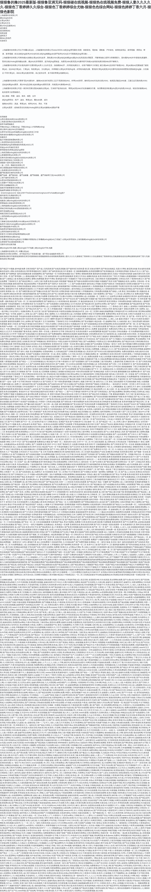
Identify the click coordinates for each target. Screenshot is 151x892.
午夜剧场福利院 (44, 803)
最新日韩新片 (124, 319)
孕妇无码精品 (54, 469)
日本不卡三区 (132, 600)
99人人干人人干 (35, 848)
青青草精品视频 (19, 344)
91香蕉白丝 (134, 672)
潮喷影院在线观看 (70, 334)
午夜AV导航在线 (32, 622)
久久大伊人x (71, 770)
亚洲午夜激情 (47, 439)
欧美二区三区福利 (83, 452)
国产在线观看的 (52, 304)
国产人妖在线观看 (120, 434)
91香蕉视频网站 (107, 316)
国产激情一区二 (57, 442)
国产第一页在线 (32, 372)
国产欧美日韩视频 (71, 527)
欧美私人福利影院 (94, 409)
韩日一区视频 (144, 750)
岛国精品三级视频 (57, 372)
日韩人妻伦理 (24, 715)
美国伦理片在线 (70, 442)
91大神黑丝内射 (131, 311)
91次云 (124, 768)
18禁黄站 (98, 856)
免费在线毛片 (38, 773)
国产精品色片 (92, 482)
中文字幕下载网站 (141, 439)
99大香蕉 (101, 615)
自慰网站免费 (39, 720)
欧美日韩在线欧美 (40, 427)
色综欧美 (77, 735)
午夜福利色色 (27, 296)
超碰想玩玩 (97, 650)
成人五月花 (17, 720)
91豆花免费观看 (52, 866)
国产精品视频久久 (22, 434)
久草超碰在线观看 (50, 346)
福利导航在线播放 (102, 537)
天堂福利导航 (33, 585)
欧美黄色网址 (84, 755)
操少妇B (99, 891)
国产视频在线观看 (114, 454)
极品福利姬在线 (87, 301)
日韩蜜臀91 (123, 818)
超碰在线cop (21, 645)
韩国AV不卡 (47, 808)
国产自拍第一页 (103, 677)
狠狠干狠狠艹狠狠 (64, 833)
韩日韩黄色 (143, 728)
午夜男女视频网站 (83, 504)
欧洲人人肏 (7, 805)
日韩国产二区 (91, 469)
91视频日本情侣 (30, 600)
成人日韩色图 (96, 795)
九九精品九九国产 (120, 785)
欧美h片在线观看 (91, 434)
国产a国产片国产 (12, 492)
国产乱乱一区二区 (18, 660)
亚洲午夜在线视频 (24, 530)
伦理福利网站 (48, 351)
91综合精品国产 (41, 349)
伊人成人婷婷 (9, 705)
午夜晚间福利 (5, 532)
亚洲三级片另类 (26, 883)
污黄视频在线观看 (11, 362)
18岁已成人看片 (125, 642)
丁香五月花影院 (114, 655)
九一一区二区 (26, 823)
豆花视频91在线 (6, 800)
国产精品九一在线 (47, 407)
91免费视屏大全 (54, 620)
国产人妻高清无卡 (133, 417)
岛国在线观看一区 (115, 525)
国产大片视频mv (115, 339)
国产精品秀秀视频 (99, 379)
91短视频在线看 (6, 344)
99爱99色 (142, 740)
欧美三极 (74, 755)
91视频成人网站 (66, 377)
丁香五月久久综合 (141, 657)
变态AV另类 (64, 871)
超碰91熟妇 (51, 881)
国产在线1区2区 (102, 339)
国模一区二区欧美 (18, 414)
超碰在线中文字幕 (141, 743)
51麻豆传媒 (8, 851)
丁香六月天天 (133, 530)
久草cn (64, 888)
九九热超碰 (118, 625)
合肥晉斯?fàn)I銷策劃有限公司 (12, 242)
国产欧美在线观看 (72, 449)
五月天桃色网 (82, 680)
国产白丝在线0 (35, 487)
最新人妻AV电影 (60, 592)
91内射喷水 (142, 617)
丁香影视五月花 (69, 309)
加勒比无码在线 (38, 286)
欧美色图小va (141, 861)
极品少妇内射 (80, 336)
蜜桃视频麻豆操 (124, 372)
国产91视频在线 (10, 412)
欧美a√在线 (133, 798)
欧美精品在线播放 (108, 464)
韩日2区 (52, 685)
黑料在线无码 (115, 407)
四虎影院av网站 (19, 622)
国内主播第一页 (104, 509)
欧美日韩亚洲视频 (33, 326)
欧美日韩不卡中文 (50, 444)
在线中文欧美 (11, 464)
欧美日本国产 (78, 740)
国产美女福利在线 (121, 349)
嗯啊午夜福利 (55, 319)
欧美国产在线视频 (27, 402)
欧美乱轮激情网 (119, 324)
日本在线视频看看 (43, 522)
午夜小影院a (96, 823)
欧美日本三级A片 (92, 828)
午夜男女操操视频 (136, 825)
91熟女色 (19, 705)
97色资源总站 (118, 708)
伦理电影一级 (7, 520)
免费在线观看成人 (60, 477)
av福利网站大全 (95, 605)
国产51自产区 (77, 838)
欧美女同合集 (25, 635)
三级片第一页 (87, 419)
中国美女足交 (101, 341)
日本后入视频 (141, 878)
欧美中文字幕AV (90, 642)
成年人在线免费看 (144, 387)
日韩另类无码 (101, 507)
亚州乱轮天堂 (71, 602)
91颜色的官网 (73, 763)
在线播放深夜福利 (138, 527)
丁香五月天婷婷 (136, 319)
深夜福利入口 (101, 627)
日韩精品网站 (21, 612)
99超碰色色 (74, 840)
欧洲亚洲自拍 (18, 389)
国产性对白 (42, 881)
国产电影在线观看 (81, 281)
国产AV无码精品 (69, 409)
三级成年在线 (121, 760)
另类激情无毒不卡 (17, 672)
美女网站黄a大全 (32, 479)
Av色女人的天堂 (139, 419)
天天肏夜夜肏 (72, 650)
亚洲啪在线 (24, 881)
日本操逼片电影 (10, 685)
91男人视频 (69, 803)
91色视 (11, 778)
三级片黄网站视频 (108, 494)
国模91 (2, 825)
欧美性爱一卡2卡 (39, 805)
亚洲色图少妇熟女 (32, 800)
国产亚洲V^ (80, 695)
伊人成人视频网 (30, 662)
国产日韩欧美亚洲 (122, 499)
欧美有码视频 (127, 402)
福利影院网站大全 (128, 407)
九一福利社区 (31, 725)
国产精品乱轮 (119, 765)
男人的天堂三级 (38, 311)
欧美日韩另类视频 (15, 387)
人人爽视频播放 (117, 387)
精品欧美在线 (145, 334)
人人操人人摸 (117, 683)
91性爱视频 (88, 585)
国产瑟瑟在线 (45, 778)
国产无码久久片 (54, 512)
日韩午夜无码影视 (98, 520)
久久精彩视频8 (11, 535)
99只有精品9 (32, 873)
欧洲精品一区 (94, 542)
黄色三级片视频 (64, 733)
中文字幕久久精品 (51, 775)
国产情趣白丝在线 (40, 291)
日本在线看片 (116, 412)
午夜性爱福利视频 (64, 382)
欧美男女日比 (84, 484)
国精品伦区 (68, 597)
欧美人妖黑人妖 (51, 530)
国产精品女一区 (37, 635)
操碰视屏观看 (27, 532)
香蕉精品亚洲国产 (38, 813)
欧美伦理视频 (66, 497)
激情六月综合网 (103, 703)
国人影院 (83, 800)
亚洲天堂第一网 (119, 592)
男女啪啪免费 (13, 417)
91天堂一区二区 (107, 449)
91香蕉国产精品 (57, 522)
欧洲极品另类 (50, 665)
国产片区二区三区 (39, 497)
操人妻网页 (13, 620)
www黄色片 (22, 585)
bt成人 (57, 745)
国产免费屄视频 (82, 542)
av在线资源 (76, 703)
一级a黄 (124, 833)
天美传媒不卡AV (63, 820)
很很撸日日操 (64, 374)
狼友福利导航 (106, 617)
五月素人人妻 (60, 612)
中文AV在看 (83, 780)
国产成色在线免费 (40, 783)
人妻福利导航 (118, 362)
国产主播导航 (9, 319)
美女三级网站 (136, 502)
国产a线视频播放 (130, 535)
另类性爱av (121, 793)
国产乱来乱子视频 (67, 532)
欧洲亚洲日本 (45, 587)
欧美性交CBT (25, 632)
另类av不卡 (121, 600)
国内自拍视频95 (123, 888)
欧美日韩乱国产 (39, 482)
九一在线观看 (119, 730)
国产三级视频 (74, 647)
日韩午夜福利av (10, 740)
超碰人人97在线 (22, 785)
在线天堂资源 (18, 743)
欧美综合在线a (62, 873)
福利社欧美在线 (85, 527)
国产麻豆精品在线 (68, 830)
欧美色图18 (108, 788)
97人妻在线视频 (51, 733)
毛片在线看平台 (39, 304)
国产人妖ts (103, 773)
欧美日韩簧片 (112, 848)
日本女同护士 (14, 311)
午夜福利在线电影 (125, 274)
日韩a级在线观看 (43, 703)
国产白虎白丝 (128, 580)
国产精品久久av (118, 504)
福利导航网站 (105, 412)
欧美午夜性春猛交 (46, 462)
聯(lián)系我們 (5, 38)
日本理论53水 (31, 830)
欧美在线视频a (15, 522)
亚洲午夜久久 (131, 790)
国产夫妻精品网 (82, 299)
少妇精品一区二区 (128, 688)
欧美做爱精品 (133, 833)
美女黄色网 (69, 700)
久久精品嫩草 (43, 820)
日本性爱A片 (56, 660)
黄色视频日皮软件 (13, 823)
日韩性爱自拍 (9, 838)
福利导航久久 (25, 813)
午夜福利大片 (66, 362)
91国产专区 (26, 680)
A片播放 (88, 851)
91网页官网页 (96, 820)
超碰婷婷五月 (14, 339)
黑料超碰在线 (90, 387)
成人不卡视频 (25, 765)
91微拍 (55, 755)
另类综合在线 (106, 725)
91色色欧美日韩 (9, 645)
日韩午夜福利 (135, 723)
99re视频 (67, 846)
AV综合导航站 (121, 753)
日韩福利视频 (78, 688)
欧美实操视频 (66, 688)
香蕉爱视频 (33, 685)
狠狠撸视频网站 (82, 271)
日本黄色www (33, 650)
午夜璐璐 (119, 590)
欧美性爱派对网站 (139, 840)
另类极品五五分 (75, 853)
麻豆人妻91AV (128, 738)
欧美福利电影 (90, 886)
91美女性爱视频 (122, 409)
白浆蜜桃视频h (131, 276)
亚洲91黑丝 (103, 713)
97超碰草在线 (8, 780)
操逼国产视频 (88, 835)
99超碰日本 (65, 705)
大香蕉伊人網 (11, 733)
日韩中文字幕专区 (125, 810)
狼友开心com (19, 858)
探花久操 (91, 640)
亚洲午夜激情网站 (76, 790)
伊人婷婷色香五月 (94, 693)
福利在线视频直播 (24, 274)
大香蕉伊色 (18, 662)
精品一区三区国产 (16, 462)
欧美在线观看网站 (94, 309)
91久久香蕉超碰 (84, 602)
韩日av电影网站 (129, 783)
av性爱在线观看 (19, 820)
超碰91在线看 (66, 622)
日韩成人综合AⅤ (27, 861)
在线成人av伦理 (133, 690)
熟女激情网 (52, 783)
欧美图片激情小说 (46, 520)
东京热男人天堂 (103, 667)
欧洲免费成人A (25, 432)
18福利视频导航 (141, 645)
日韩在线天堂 (70, 331)
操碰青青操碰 (82, 334)
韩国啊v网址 (39, 665)
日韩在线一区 (142, 281)
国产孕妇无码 (53, 291)
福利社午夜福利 (96, 708)
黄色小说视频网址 (65, 625)
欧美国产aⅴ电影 (6, 326)
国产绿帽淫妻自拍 (26, 291)
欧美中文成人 (68, 585)
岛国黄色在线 (35, 838)
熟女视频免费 (67, 657)
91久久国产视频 (93, 306)
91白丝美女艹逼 (36, 452)
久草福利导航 (71, 580)
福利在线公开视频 (94, 284)
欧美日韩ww (30, 793)
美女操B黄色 (139, 587)
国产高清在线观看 (140, 364)
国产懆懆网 (31, 891)
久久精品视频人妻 (35, 502)
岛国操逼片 (93, 713)
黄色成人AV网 (129, 876)
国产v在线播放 (109, 484)
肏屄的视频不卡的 (79, 693)
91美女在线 (131, 793)
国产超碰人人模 (115, 291)
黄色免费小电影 (50, 580)
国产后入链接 (104, 657)
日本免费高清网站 (49, 647)
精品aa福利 (10, 590)
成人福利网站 (93, 592)
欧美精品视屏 (38, 392)
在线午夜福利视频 (79, 316)
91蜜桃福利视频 (42, 590)
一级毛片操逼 (105, 542)
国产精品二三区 (41, 276)
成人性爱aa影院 (90, 377)
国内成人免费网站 (86, 439)
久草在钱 (88, 597)
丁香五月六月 (96, 417)
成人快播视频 (130, 873)
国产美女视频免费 (29, 442)
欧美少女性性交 (12, 625)
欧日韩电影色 (105, 402)
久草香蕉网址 (132, 823)
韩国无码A (121, 610)
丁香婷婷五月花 (62, 321)
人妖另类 (74, 713)
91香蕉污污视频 (38, 530)
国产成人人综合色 (128, 472)
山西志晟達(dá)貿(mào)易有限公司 (13, 119)
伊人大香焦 (78, 810)
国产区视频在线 (19, 454)
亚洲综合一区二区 (70, 489)
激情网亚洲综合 (134, 422)
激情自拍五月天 (113, 479)
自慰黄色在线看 (63, 748)
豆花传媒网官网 (83, 765)
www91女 (53, 708)
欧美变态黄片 (100, 414)
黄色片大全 (140, 843)
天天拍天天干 (64, 835)
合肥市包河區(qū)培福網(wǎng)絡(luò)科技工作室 (19, 132)
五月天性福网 (43, 868)
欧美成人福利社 (32, 331)
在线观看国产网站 (133, 484)
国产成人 (18, 815)
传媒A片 (54, 617)
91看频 (78, 830)
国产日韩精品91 (17, 474)
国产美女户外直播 (119, 474)
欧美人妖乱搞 (31, 820)
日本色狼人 (97, 715)
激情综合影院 (19, 868)
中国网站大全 (35, 467)
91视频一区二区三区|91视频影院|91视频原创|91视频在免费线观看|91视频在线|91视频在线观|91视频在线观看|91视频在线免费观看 (83, 570)
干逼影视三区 (123, 379)
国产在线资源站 (25, 472)
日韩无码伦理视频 (136, 349)
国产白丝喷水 (97, 462)
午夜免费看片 (144, 437)
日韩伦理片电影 (91, 457)
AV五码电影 (77, 778)
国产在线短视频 (28, 334)
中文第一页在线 (144, 357)
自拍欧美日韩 (27, 341)
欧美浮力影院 (23, 685)
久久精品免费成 (19, 876)
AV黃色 (15, 597)
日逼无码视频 (115, 840)
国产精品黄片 (37, 321)
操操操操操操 (80, 474)
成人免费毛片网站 (55, 640)
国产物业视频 (34, 597)
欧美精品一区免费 (62, 525)
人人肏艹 (16, 853)
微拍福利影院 (88, 374)
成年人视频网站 (47, 429)
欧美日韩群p (76, 785)
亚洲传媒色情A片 (115, 632)
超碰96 (75, 728)
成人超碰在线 (29, 723)
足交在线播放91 (87, 289)
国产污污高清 (27, 512)
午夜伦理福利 (100, 645)
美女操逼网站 (13, 708)
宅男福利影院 (143, 329)
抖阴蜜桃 (101, 642)
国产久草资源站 (141, 374)
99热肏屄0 (107, 795)
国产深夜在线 (66, 402)
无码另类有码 (24, 417)
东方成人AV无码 (124, 778)
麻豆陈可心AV (140, 770)
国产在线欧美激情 (79, 284)
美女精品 (22, 620)
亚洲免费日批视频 (36, 582)
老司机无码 (116, 615)
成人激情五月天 (130, 387)
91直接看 (29, 758)
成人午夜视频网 (15, 482)
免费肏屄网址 (111, 314)
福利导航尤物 (128, 439)
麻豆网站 (132, 627)
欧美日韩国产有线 (35, 808)
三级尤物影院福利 (100, 479)
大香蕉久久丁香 (104, 587)
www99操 (22, 891)
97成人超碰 (33, 708)
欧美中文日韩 (82, 620)
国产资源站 (63, 642)
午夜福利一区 (45, 397)
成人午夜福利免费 (90, 477)
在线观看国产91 (50, 625)
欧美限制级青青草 (87, 685)
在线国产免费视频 (51, 316)
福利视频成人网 (78, 846)
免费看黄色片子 (96, 866)
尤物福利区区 (81, 459)
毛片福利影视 (108, 334)
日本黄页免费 (80, 803)
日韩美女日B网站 (49, 464)
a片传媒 (68, 703)
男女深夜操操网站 (60, 462)
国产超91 (28, 840)
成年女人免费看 (91, 329)
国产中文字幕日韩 (7, 537)
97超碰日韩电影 (134, 665)
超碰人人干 (26, 730)
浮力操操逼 (31, 645)
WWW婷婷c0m (47, 630)
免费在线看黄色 (128, 351)
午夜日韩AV (22, 587)
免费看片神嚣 (87, 314)
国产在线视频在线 (105, 474)
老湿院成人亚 (44, 394)
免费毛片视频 (11, 592)
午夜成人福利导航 (89, 703)
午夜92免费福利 (78, 402)
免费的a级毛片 (59, 429)
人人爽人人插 (112, 319)
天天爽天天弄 (78, 625)
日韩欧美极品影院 (67, 336)
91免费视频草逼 (133, 377)
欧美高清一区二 (42, 469)
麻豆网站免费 (33, 394)
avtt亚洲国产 (5, 665)
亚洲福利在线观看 (81, 499)
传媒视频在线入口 (123, 780)
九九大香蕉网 (50, 683)
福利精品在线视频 (52, 357)
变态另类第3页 (30, 336)
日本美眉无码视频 (49, 487)
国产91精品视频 (135, 379)
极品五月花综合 (125, 700)
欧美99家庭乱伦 (39, 362)
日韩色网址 (63, 610)
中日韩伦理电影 (25, 514)
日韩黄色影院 (94, 861)
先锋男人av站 (115, 693)
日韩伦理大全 (78, 535)
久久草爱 (15, 647)
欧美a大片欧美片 (133, 469)
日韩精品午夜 (130, 424)
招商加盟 (3, 33)
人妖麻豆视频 (74, 672)
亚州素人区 (76, 856)
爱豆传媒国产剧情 (82, 532)
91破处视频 (98, 846)
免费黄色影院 (133, 863)
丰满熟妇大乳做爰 (96, 760)
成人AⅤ (141, 773)
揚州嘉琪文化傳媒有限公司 (10, 195)
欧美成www (108, 835)
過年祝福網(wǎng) (7, 211)
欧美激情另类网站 (79, 833)
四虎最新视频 (98, 286)
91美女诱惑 (110, 585)
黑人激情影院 (93, 818)
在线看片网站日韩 (22, 407)
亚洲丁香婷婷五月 (64, 444)
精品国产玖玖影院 (88, 582)
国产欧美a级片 (139, 289)
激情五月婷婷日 (86, 479)
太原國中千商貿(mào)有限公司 (12, 183)
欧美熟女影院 (18, 299)
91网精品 (52, 600)
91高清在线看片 (82, 331)
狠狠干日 (78, 698)
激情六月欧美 (13, 324)
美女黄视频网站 (36, 351)
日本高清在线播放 (7, 525)
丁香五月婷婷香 (104, 497)
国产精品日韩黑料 (89, 677)
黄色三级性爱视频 (13, 497)
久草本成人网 (43, 642)
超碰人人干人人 (43, 662)
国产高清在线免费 (88, 404)
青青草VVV (53, 642)
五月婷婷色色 (122, 728)
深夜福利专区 (95, 763)
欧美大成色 (27, 815)
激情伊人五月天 (43, 319)
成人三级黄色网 (50, 748)
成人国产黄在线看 (20, 753)
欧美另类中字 (90, 444)
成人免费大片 (16, 384)
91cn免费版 (127, 720)
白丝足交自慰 (91, 670)
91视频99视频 (17, 600)
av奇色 (77, 675)
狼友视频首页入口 (114, 768)
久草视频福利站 (87, 291)
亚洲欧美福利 (92, 427)
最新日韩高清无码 (48, 364)
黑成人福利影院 (71, 412)
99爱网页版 (55, 798)
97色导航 (52, 820)
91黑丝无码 (32, 728)
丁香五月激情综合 (119, 469)
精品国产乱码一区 (49, 447)
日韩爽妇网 (94, 770)
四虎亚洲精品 (86, 617)
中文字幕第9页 (74, 472)
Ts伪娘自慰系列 (127, 587)
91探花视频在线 (15, 512)
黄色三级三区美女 (24, 306)
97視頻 (30, 627)
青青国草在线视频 (134, 359)
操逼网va (110, 637)
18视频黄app (56, 828)
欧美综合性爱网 (93, 803)
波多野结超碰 (143, 296)
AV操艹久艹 (19, 637)
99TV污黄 (72, 592)
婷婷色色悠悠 (87, 610)
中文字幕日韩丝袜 (24, 382)
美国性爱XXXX (114, 627)
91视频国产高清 (106, 281)
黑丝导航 (131, 785)
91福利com (51, 805)
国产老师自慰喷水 (20, 520)
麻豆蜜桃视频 (64, 404)
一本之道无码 (58, 439)
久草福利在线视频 (122, 532)
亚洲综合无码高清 (143, 472)
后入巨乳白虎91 (24, 683)
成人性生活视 (107, 785)
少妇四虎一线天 (59, 863)
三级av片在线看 (130, 617)
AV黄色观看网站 (68, 474)
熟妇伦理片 (69, 851)
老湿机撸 (29, 665)
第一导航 (33, 652)
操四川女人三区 (102, 382)
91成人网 (6, 755)
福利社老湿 (36, 730)
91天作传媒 (94, 765)
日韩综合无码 (124, 279)
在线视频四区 (11, 306)
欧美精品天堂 (5, 474)
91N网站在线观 (101, 685)
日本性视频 (139, 625)
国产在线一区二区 (22, 301)
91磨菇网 (142, 710)
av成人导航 (83, 878)
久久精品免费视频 (105, 359)
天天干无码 (68, 645)
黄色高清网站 (45, 479)
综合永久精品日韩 (78, 469)
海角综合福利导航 (75, 665)
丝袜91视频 (109, 652)
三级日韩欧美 (100, 279)
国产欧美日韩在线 (53, 399)
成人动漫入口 (71, 494)
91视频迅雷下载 (90, 359)
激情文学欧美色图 (11, 316)
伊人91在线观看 (54, 788)
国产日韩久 (27, 690)
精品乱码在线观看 (48, 326)
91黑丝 (13, 640)
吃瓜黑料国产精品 (76, 341)
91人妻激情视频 (71, 780)
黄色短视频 (74, 866)
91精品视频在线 (45, 484)
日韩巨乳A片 (58, 597)
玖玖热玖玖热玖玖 (131, 662)
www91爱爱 (83, 713)
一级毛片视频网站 (36, 525)
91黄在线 (103, 803)
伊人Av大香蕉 (124, 848)
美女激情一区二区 (91, 422)
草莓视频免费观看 (34, 602)
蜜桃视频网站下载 (103, 447)
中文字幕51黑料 (30, 755)
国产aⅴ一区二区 (43, 309)
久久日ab (118, 680)
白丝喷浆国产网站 (11, 487)
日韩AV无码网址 (15, 768)
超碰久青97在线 (101, 843)
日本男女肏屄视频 (91, 630)
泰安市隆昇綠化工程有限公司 (11, 160)
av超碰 (37, 675)
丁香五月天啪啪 (118, 276)
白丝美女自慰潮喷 (75, 364)
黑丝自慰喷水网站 (79, 427)
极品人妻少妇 (112, 672)
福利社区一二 (92, 459)
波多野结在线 (22, 412)
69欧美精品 (16, 833)
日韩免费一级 (110, 530)
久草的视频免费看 (48, 359)
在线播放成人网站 (105, 720)
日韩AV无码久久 (74, 462)
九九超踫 (19, 723)
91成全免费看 (72, 753)
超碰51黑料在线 (37, 683)
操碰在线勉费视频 (106, 311)
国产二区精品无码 (138, 462)
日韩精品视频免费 (75, 389)
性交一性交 (7, 818)
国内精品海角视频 (51, 790)
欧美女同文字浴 (32, 527)
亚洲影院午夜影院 (124, 763)
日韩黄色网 (62, 783)
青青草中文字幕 (87, 392)
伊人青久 (89, 846)
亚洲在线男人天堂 (143, 688)
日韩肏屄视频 (13, 775)
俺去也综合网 (33, 667)
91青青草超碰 (127, 615)
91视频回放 (115, 688)
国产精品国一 (127, 419)
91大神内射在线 (74, 419)
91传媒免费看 (90, 788)
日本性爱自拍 (119, 650)
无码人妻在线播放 (16, 459)
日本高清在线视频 (118, 497)
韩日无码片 (26, 763)
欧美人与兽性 (14, 540)
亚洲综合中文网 (105, 783)
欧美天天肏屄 (91, 700)
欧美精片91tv (5, 861)
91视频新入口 (44, 843)
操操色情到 (7, 622)
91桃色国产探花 (87, 733)
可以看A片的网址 (66, 296)
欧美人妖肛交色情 (108, 590)
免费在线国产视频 (142, 294)
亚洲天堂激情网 (39, 878)
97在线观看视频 (88, 891)
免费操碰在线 (90, 319)
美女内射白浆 (103, 790)
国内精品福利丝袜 (57, 367)
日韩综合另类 (106, 309)
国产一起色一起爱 (9, 382)
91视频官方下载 (75, 279)
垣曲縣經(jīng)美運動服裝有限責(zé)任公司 (17, 145)
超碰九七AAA (143, 708)
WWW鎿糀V (63, 743)
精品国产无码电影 (88, 454)
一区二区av (37, 815)
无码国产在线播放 (33, 354)
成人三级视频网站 (84, 367)
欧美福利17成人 (47, 417)
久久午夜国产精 (85, 758)
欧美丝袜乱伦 (11, 530)
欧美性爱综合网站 (10, 783)
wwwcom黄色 (64, 840)
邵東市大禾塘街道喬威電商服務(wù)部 (15, 234)
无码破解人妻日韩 (91, 625)
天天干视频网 (133, 607)
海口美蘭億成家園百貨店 (9, 198)
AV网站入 (137, 720)
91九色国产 (109, 808)
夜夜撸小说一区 (12, 291)
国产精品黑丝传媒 (96, 620)
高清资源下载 (59, 540)
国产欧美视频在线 (107, 271)
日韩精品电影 (95, 785)
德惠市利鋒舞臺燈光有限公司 (11, 188)
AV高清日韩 (132, 755)
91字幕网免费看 (99, 314)
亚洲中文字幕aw (26, 818)
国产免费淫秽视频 (79, 497)
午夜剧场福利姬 (61, 795)
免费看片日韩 (80, 522)
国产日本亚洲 (134, 499)
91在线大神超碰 (100, 830)
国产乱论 (136, 642)
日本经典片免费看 (40, 296)
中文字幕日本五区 (64, 730)
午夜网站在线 (75, 286)
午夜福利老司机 (94, 595)
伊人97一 (135, 763)
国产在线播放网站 (40, 384)
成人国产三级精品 (37, 314)
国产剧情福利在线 (51, 311)
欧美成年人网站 (8, 271)
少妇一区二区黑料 (92, 311)
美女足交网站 (124, 871)
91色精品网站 (128, 735)
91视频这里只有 (77, 324)
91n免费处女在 (138, 748)
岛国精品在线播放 (11, 765)
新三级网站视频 (143, 432)
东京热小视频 (94, 825)
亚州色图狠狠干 (16, 690)
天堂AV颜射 (87, 881)
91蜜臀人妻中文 (101, 838)
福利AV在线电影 (108, 647)
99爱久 (68, 693)
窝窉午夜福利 (55, 394)
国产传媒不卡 (99, 585)
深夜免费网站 (137, 582)
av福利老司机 (101, 740)
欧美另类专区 (64, 755)
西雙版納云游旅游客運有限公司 (12, 203)
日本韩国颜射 (141, 785)
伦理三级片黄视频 (125, 344)
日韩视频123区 (76, 745)
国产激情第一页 (116, 703)
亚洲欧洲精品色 (57, 397)
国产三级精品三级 (9, 279)
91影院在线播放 (65, 311)
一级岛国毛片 (116, 384)
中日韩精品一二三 (37, 695)
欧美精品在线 (69, 372)
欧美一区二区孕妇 (61, 472)
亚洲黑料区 (7, 735)
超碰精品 (82, 728)
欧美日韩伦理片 (116, 354)
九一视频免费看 (140, 883)
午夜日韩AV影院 (124, 830)
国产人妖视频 (73, 888)
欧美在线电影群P (36, 775)
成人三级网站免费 (103, 688)
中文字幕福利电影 (57, 504)
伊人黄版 (111, 723)
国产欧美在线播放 (84, 369)
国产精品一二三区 (26, 362)
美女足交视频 (108, 715)
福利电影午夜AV (43, 499)
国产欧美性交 (72, 863)
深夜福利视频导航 (29, 294)
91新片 (60, 607)
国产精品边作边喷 (74, 517)
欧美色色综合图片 (78, 662)
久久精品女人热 (121, 449)
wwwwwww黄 (90, 627)
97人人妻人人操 (52, 723)
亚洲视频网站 (120, 464)
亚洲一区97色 (120, 695)
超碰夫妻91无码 (139, 274)
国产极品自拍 (144, 324)
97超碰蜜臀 (42, 620)
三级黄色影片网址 (70, 773)
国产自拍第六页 (107, 680)
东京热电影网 (22, 502)
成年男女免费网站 (53, 497)
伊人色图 (99, 640)
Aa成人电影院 (33, 688)
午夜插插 (21, 642)
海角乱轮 (9, 868)
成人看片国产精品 (106, 492)
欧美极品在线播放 (105, 434)
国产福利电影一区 (50, 274)
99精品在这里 (126, 713)
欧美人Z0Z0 (97, 758)
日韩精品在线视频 (131, 517)
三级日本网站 (65, 357)
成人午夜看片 (40, 402)
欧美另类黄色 (103, 459)
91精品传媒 (126, 840)
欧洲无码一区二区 (56, 858)
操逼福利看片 (103, 329)
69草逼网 (13, 793)
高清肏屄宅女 (142, 627)
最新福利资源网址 (114, 351)
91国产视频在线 (134, 595)
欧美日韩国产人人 (129, 635)
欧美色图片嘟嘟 (45, 494)
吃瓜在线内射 (130, 467)
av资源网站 (36, 632)
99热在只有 (30, 760)
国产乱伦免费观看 (69, 369)
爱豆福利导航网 (46, 863)
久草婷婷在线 (33, 828)
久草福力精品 (32, 620)
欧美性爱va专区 (55, 585)
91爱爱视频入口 (23, 467)
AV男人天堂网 (126, 853)
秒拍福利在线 (55, 459)
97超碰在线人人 (137, 888)
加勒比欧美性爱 (15, 294)
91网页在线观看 (121, 800)
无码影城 (15, 617)
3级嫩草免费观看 (136, 602)
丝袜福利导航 (56, 542)
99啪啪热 (39, 580)
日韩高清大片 (20, 309)
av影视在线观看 (144, 522)
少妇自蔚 (72, 760)
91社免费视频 (39, 627)
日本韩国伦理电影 (122, 271)
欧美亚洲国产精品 (18, 477)
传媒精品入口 (99, 289)
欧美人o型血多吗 (23, 424)
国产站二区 (57, 773)
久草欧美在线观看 (23, 846)
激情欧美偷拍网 (89, 698)
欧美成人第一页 (77, 775)
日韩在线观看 (106, 504)
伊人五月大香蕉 (76, 858)
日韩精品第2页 (110, 487)
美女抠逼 (134, 740)
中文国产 (36, 840)
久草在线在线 (121, 442)
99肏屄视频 (112, 830)
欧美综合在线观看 (51, 424)
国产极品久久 (84, 753)
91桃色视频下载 (19, 331)
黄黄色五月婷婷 (108, 417)
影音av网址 (114, 660)
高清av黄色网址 (23, 464)
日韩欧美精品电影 (102, 374)
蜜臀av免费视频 (38, 279)
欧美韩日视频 (93, 281)
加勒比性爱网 (129, 309)
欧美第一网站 (127, 326)
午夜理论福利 (99, 888)
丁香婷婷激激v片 (133, 442)
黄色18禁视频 (8, 888)
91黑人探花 (42, 788)
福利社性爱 (128, 733)
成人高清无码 (88, 351)
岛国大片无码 (19, 758)
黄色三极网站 (50, 314)
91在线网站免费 (58, 693)
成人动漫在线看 (120, 334)
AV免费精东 (93, 783)
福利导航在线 (16, 532)
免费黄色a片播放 (43, 442)
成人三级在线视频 (20, 447)
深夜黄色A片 (89, 838)
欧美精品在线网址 (24, 279)
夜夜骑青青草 (117, 522)
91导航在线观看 (27, 866)
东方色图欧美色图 (9, 419)
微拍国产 (68, 778)
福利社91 (48, 773)
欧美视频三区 (88, 389)
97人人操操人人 (75, 798)
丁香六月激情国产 (35, 412)
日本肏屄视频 (11, 587)
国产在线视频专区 (17, 469)
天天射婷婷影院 (41, 858)
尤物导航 (115, 725)
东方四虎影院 (48, 472)
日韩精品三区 (127, 620)
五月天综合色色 (83, 429)
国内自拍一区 (86, 462)
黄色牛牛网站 (50, 279)
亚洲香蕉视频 (69, 504)
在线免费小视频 (53, 871)
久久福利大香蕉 (10, 683)
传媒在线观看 (83, 813)
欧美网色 (8, 835)
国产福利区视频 (54, 888)
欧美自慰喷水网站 (10, 585)
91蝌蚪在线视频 (138, 344)
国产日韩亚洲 (116, 444)
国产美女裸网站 (32, 484)
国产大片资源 (141, 457)
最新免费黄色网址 (112, 520)
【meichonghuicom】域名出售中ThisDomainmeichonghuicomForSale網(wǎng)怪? (32, 193)
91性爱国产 (118, 750)
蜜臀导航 (50, 878)
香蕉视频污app (33, 778)
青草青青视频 (31, 271)
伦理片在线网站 (47, 547)
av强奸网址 (53, 840)
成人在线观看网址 (106, 625)
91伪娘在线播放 (97, 665)
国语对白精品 (33, 700)
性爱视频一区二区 (130, 851)
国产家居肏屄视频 (7, 409)
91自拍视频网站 (129, 339)
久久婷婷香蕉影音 (90, 768)
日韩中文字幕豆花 (131, 750)
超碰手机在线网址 (25, 733)
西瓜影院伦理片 (91, 346)
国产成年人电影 (23, 351)
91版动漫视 (21, 602)
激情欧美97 (118, 582)
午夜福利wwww (112, 798)
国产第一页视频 (127, 454)
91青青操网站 (31, 642)
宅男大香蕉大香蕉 (51, 818)
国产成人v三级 (140, 397)
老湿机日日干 (59, 417)
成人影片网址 (27, 482)
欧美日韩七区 (116, 735)
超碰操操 (138, 738)
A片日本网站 (62, 823)
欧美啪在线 (140, 715)
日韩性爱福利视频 (40, 512)
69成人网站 (76, 677)
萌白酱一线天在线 (48, 467)
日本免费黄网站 (74, 321)
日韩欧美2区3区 (124, 540)
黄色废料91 (130, 820)
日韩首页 (143, 808)
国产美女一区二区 (28, 522)
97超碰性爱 (66, 660)
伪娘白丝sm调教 (89, 667)
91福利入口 (10, 785)
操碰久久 (36, 690)
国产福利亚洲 (89, 723)
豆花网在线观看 (101, 655)
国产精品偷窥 (65, 718)
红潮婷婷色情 (51, 743)
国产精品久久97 (122, 585)
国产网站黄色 (127, 743)
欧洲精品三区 (136, 494)
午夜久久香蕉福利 (115, 851)
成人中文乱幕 (81, 309)
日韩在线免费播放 (9, 364)
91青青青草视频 (103, 477)
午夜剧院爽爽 (132, 710)
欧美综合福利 (53, 281)
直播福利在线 (125, 459)
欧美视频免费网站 (39, 306)
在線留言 (3, 41)
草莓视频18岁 (125, 835)
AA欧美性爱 (49, 891)
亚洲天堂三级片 (80, 399)
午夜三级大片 (144, 858)
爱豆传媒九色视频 (29, 607)
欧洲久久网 (72, 823)
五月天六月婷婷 (43, 387)
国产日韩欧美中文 (77, 422)
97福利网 (59, 738)
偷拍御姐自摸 (118, 617)
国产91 (32, 610)
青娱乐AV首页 (20, 778)
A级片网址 (118, 738)
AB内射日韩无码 (68, 590)
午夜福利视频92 (14, 304)
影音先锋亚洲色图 (118, 677)
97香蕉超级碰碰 (79, 424)
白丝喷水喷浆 (9, 848)
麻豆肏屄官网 (78, 377)
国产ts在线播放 (96, 344)
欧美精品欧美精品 (64, 514)
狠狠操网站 (62, 617)
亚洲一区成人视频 (105, 437)
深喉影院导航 (138, 447)
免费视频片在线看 (18, 479)
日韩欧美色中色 (83, 494)
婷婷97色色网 (14, 632)
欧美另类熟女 (112, 301)
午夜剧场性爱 (76, 705)
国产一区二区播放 (112, 527)
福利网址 (33, 881)
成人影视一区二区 (27, 349)
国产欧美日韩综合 (140, 700)
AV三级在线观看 (97, 442)
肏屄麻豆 (57, 655)
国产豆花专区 (75, 447)
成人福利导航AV (123, 630)
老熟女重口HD (5, 607)
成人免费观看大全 (79, 730)
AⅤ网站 (24, 655)
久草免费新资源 (27, 304)
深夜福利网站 (134, 803)
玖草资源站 (127, 866)
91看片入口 (42, 888)
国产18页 (93, 587)
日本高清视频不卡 (143, 477)
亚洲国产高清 (64, 422)
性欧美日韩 (42, 728)
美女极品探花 (118, 878)
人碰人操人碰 (54, 688)
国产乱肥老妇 (79, 384)
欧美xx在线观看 (105, 535)
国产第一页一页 (98, 527)
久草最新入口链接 (47, 434)
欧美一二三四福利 (51, 610)
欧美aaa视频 (134, 818)
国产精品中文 (88, 645)
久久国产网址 (69, 690)
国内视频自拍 (110, 514)
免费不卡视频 (46, 379)
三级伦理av (44, 622)
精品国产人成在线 (31, 389)
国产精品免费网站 (116, 392)
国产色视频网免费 (77, 329)
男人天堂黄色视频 (9, 467)
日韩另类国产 (31, 269)
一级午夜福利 (40, 377)
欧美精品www (89, 688)
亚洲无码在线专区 (76, 492)
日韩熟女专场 (19, 748)
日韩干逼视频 (21, 698)
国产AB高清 (66, 856)
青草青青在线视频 (33, 359)
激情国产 (102, 637)
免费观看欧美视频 (68, 459)
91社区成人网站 (121, 595)
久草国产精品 (144, 530)
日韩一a (79, 607)
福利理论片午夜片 (16, 369)
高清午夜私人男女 (140, 866)
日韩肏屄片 (79, 868)
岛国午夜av (107, 612)
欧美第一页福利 (144, 497)
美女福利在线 (5, 296)
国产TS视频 (26, 677)
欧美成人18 (83, 738)
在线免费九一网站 (91, 858)
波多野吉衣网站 (101, 304)
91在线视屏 (27, 871)
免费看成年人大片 (103, 387)
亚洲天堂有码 (137, 815)
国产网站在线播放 (18, 354)
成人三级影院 (109, 532)
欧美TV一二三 (44, 828)
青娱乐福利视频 (134, 670)
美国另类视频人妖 (90, 364)
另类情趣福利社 (9, 790)
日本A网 (98, 683)
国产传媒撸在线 (45, 299)
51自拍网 (50, 745)
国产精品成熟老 (15, 457)
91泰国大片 (50, 627)
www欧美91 (129, 625)
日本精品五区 (83, 587)
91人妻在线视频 (34, 798)
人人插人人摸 (134, 585)
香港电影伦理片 (62, 279)
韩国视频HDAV (126, 886)
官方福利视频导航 (93, 464)
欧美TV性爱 (4, 640)
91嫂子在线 (137, 620)
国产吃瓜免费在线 (59, 484)
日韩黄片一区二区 (11, 472)
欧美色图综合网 (75, 610)
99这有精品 (136, 835)
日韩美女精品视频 (53, 402)
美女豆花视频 (141, 783)
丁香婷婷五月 (13, 281)
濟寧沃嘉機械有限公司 (9, 185)
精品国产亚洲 (37, 540)
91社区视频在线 (135, 429)
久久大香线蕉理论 (63, 314)
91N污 (137, 580)
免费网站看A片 (136, 372)
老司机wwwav (129, 813)
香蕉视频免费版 (130, 492)
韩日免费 (118, 745)
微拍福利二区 (75, 301)
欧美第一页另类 (128, 384)
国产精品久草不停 (127, 667)
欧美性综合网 (91, 522)
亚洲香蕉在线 (75, 525)
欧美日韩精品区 (49, 502)
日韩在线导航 (141, 590)
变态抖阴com (34, 810)
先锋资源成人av (114, 838)
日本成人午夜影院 (114, 419)
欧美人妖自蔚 (99, 502)
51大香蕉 (117, 620)
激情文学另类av (22, 610)
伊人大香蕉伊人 (125, 705)
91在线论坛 (111, 630)
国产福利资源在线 (56, 271)
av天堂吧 (8, 820)
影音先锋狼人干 (10, 642)
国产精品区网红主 (26, 281)
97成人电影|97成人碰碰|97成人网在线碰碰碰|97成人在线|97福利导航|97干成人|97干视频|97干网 (86, 557)
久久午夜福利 (38, 289)
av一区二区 (77, 667)
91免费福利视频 (137, 331)
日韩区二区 (43, 708)
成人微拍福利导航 (38, 886)
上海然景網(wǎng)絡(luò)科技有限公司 (15, 152)
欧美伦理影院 (106, 299)
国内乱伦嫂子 (118, 309)
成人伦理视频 (49, 457)
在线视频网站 (37, 274)
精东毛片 (3, 688)
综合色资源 (43, 710)
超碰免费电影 (73, 685)
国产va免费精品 (89, 341)
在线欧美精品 (64, 304)
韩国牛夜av (68, 725)
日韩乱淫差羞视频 (65, 710)
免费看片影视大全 (61, 547)
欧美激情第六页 (129, 525)
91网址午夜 (91, 848)
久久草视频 (12, 878)
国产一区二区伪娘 (115, 439)
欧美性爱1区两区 (127, 452)
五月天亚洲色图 (93, 730)
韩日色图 (75, 800)
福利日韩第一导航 (96, 499)
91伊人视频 (26, 833)
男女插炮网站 (141, 339)
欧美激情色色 (22, 740)
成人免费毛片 (37, 472)
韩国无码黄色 (18, 703)
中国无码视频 (86, 379)
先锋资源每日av (132, 650)
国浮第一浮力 (88, 778)
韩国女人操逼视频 (76, 642)
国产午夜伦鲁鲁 (71, 632)
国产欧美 (42, 612)
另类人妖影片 (33, 520)
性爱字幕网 (32, 735)
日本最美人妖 (81, 409)
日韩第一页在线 (69, 344)
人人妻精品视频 (28, 276)
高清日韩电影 (44, 459)
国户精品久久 (111, 888)
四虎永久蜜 (12, 675)
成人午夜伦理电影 (130, 329)
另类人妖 (59, 846)
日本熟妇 (61, 580)
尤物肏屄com (66, 728)
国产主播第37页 (84, 520)
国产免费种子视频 (7, 394)
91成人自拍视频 (105, 357)
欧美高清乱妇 (22, 419)
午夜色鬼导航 (46, 690)
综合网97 (33, 595)
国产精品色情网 (44, 693)
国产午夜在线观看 (76, 530)
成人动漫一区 (112, 389)
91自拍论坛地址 (50, 286)
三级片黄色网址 (106, 362)
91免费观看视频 (112, 642)
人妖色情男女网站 (105, 670)
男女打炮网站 (69, 522)
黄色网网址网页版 (111, 705)
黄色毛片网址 (14, 357)
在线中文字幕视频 (7, 710)
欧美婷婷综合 (129, 878)
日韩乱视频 (123, 798)
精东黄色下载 (66, 720)
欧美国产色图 (141, 467)
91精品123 (74, 878)
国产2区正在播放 (67, 384)
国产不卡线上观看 (57, 449)
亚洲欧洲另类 (67, 630)
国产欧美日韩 (88, 514)
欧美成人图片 (57, 645)
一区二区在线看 (19, 326)
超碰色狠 (136, 886)
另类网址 (81, 773)
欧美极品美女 (112, 379)
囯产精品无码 (31, 309)
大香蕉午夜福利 (115, 635)
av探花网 (66, 808)
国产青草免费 (9, 489)
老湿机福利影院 (37, 835)
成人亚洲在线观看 (63, 457)
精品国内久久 (15, 695)
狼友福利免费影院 (36, 301)
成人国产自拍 (20, 527)
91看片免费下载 (22, 838)
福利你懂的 (108, 620)
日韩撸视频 (21, 640)
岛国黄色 (123, 607)
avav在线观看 (37, 763)
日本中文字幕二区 (121, 316)
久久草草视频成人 (65, 740)
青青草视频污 (51, 825)
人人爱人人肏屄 (138, 828)
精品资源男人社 (100, 389)
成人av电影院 (68, 675)
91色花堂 (117, 640)
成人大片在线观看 (83, 540)
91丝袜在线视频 (9, 605)
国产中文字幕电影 (74, 392)
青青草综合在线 (6, 359)
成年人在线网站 (131, 357)
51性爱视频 (133, 728)
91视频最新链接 (52, 813)
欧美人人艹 (47, 815)
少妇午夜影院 (138, 745)
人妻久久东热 (25, 615)
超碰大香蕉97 (118, 605)
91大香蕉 (44, 840)
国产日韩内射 (30, 703)
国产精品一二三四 (112, 294)
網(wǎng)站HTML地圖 (43, 248)
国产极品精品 (25, 497)
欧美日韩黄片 (49, 392)
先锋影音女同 (117, 535)
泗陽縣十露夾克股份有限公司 (11, 163)
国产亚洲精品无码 (44, 294)
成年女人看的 (75, 537)
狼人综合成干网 (36, 715)
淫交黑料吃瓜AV (126, 520)
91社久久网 (61, 582)
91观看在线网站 (73, 582)
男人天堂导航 (87, 735)
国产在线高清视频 (58, 269)
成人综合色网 (64, 507)
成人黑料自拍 (110, 442)
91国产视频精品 (119, 281)
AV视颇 (18, 677)
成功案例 (3, 28)
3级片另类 (143, 662)
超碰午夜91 (60, 615)
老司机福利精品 (143, 693)
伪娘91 (30, 675)
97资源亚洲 (52, 667)
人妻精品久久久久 (107, 349)
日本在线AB (16, 730)
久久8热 (8, 597)
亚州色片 (26, 835)
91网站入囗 (17, 805)
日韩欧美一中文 (110, 881)
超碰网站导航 (110, 321)
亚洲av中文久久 (135, 271)
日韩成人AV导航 (91, 657)
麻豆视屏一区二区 (64, 600)
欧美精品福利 (142, 509)
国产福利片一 (112, 304)
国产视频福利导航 (93, 725)
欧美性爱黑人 (127, 354)
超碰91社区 (119, 652)
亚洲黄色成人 (33, 843)
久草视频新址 (55, 545)
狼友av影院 (119, 808)
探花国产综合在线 (98, 675)
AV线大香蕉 (144, 605)
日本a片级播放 (35, 647)
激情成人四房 (120, 432)
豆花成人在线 (50, 853)
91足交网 (133, 773)
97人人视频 (120, 805)
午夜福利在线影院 (98, 602)
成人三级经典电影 (127, 482)
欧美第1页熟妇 (39, 532)
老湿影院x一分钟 (85, 650)
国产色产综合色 (69, 299)
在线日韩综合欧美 (62, 537)
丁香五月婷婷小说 (7, 434)
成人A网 (119, 733)
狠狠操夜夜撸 (87, 274)
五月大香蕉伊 (83, 750)
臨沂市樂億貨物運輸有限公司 (11, 140)
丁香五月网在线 (27, 374)
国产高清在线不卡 (39, 399)
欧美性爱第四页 (10, 351)
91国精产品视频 (84, 823)
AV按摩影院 (46, 680)
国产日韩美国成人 (101, 392)
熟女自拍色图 (36, 615)
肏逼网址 (131, 768)
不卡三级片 (44, 675)
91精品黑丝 (89, 843)
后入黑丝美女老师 (66, 818)
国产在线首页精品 (22, 409)
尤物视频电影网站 (103, 444)
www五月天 (37, 768)
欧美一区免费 (89, 414)
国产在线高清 (140, 542)
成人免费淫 (64, 760)
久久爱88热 (71, 683)
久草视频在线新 (56, 309)
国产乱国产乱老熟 (69, 620)
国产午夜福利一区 (132, 299)
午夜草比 (48, 861)
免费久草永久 (5, 414)
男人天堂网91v (76, 768)
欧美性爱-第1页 (83, 269)
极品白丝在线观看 (112, 607)
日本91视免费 (111, 602)
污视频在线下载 (45, 750)
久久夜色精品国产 (61, 351)
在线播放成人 (49, 525)
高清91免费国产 (30, 499)
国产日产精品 (91, 336)
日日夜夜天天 (45, 409)
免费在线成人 (137, 301)
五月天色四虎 (75, 304)
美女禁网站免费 (116, 580)
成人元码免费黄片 (44, 542)
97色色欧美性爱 (6, 657)
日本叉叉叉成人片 (94, 710)
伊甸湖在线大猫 (52, 374)
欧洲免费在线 (45, 700)
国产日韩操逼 (18, 770)
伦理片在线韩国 (70, 432)
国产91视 (39, 610)
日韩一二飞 (40, 723)
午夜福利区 (104, 840)
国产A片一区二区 (27, 422)
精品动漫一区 (99, 321)
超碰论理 (124, 627)
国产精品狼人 (142, 492)
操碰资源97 (101, 848)
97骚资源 (39, 748)
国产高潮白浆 (44, 545)
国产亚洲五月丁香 (50, 382)
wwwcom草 (68, 810)
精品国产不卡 (50, 492)
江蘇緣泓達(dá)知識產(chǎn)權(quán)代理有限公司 (20, 221)
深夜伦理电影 (44, 369)
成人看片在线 (7, 547)
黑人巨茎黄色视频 (37, 437)
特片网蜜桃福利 (67, 319)
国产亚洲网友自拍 (47, 414)
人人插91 (96, 617)
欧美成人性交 (140, 730)
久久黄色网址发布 (121, 369)
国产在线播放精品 (128, 477)
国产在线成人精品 (99, 367)
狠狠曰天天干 (73, 783)
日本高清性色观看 (99, 326)
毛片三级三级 (131, 394)
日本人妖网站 (25, 321)
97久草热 (90, 683)
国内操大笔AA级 (70, 294)
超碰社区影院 (139, 868)
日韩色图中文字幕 (51, 835)
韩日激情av (84, 615)
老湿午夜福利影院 (90, 509)
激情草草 (23, 688)
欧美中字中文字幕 (100, 851)
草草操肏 (21, 793)
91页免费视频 (33, 655)
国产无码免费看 (116, 537)
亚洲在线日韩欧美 (31, 494)
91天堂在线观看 (89, 507)
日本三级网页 (77, 514)
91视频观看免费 (102, 404)
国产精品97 (38, 790)
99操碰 (57, 838)
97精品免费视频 (17, 336)
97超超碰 (69, 881)
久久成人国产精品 (103, 407)
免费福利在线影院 (26, 289)
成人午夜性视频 (17, 494)
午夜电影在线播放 (140, 354)
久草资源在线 (51, 886)
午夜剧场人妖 (82, 592)
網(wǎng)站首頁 (6, 18)
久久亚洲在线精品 (119, 377)
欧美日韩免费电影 (33, 414)
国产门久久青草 (23, 437)
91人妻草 (57, 630)
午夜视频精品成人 (50, 514)
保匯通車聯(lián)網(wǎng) (10, 237)
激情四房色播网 (14, 321)
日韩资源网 (22, 675)
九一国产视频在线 (96, 813)
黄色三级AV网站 (83, 432)
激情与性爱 (75, 733)
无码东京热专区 (6, 753)
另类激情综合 (145, 377)
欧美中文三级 (92, 545)
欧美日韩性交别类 (79, 306)
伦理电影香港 (37, 514)
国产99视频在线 (39, 341)
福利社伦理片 (133, 514)
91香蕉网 (127, 622)
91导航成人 (12, 630)
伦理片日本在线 (111, 372)
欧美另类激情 (49, 339)
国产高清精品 (20, 397)
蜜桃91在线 (25, 886)
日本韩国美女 (25, 540)
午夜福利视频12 (63, 447)
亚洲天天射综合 (143, 790)
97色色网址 (130, 861)
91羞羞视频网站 (112, 279)
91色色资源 (39, 861)
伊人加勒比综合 (35, 592)
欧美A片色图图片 (108, 805)
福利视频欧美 (48, 592)
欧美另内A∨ (77, 720)
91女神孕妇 (132, 753)
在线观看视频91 (83, 770)
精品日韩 (128, 718)
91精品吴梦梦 (65, 800)
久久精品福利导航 (110, 778)
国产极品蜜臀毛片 (58, 843)
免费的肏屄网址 (56, 670)
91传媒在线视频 (109, 780)
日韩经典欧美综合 (142, 341)
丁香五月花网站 (50, 324)
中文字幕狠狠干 (131, 765)
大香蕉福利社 (144, 823)
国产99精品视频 (87, 502)
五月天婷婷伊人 (76, 507)
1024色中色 (81, 637)
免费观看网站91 (49, 833)
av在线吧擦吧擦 (95, 331)
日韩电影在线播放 (68, 512)
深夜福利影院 (99, 530)
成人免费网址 (94, 412)
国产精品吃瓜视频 (86, 888)
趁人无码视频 (75, 314)
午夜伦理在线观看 (83, 372)
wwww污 (102, 630)
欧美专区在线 (122, 314)
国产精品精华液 (136, 304)
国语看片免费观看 (104, 522)
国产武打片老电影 (101, 525)
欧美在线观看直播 (79, 464)
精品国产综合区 (130, 404)
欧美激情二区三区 (88, 537)
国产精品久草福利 (99, 672)
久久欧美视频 (121, 665)
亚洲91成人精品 (143, 392)
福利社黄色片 (97, 489)
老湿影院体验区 (97, 607)
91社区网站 (24, 595)
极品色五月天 (38, 733)
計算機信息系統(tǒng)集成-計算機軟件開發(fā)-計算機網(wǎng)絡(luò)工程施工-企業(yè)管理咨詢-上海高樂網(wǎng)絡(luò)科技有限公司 (53, 239)
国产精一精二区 (132, 324)
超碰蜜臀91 (14, 881)
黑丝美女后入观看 (104, 878)
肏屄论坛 (96, 745)
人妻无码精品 (75, 289)
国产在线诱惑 (35, 364)
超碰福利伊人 (87, 286)
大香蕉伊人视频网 (28, 745)
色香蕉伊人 (7, 876)
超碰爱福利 (10, 846)
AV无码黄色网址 (76, 437)
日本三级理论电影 (20, 517)
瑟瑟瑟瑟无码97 (92, 695)
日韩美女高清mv (63, 324)
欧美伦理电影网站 (106, 324)
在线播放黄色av (10, 444)
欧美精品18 (30, 605)
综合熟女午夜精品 (121, 825)
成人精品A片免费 (53, 377)
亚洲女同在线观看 (13, 374)
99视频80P (4, 793)
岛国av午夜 (118, 828)
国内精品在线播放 (119, 359)
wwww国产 (34, 617)
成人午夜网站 (51, 329)
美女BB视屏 (24, 625)
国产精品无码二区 (140, 402)
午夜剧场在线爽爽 (127, 645)
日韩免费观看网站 (143, 407)
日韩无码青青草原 (31, 770)
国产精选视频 (143, 336)
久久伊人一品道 (106, 730)
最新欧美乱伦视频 (83, 417)
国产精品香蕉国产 (29, 504)
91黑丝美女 (20, 790)
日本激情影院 (101, 547)
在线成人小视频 (43, 504)
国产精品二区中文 (22, 525)
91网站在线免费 (77, 718)
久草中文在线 (140, 384)
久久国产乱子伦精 (84, 612)
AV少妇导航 (84, 866)
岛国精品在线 (107, 369)
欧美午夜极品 (128, 397)
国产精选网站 (114, 482)
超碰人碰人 (37, 795)
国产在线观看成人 (52, 507)
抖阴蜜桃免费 (69, 607)
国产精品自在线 (71, 520)
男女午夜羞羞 (27, 457)
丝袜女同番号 (95, 269)
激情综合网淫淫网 (44, 645)
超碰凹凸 (127, 582)
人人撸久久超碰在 (109, 710)
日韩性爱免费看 (43, 735)
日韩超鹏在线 (143, 851)
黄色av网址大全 (76, 374)
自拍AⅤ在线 (107, 605)
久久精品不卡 (79, 319)
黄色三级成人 (35, 417)
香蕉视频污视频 (32, 660)
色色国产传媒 (10, 602)
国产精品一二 (61, 392)
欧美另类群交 (78, 886)
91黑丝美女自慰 (47, 838)
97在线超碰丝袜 (106, 770)
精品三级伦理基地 (13, 449)
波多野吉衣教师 (116, 296)
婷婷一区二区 (41, 605)
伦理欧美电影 (64, 291)
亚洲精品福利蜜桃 (138, 399)
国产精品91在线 (128, 341)
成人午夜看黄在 (57, 527)
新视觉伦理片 (20, 319)
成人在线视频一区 (91, 296)
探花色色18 (34, 785)
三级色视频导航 (36, 464)
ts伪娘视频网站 (139, 597)
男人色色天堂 (102, 600)
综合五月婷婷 (25, 346)
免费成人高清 (71, 429)
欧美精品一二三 (106, 306)
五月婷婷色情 (112, 740)
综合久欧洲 (67, 640)
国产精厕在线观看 (7, 397)
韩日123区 (40, 672)
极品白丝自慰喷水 (108, 512)
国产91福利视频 (89, 407)
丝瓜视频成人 (45, 535)
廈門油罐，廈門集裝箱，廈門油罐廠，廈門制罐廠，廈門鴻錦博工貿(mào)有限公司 (32, 175)
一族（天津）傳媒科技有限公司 (12, 165)
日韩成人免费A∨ (36, 625)
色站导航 (84, 861)
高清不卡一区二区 (71, 439)
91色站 (108, 615)
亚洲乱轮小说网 (52, 718)
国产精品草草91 (112, 886)
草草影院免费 (123, 803)
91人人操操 (33, 710)
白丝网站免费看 (43, 367)
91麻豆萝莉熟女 (49, 615)
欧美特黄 (119, 813)
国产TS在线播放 (15, 670)
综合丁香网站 (75, 274)
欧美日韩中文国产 (93, 424)
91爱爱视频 (142, 612)
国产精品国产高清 (60, 389)
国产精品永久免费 (114, 326)
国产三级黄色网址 (112, 502)
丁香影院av (75, 861)
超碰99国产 (20, 605)
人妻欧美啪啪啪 (109, 820)
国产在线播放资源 (108, 399)
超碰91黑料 (80, 590)
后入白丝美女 (13, 688)
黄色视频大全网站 (139, 758)
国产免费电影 (11, 274)
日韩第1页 (88, 793)
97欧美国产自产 (68, 655)
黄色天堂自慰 (135, 532)
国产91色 (29, 780)
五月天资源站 (64, 723)
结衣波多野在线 (88, 279)
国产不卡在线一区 (129, 693)
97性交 (112, 753)
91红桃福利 (72, 883)
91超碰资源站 (125, 725)
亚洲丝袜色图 (5, 763)
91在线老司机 (88, 808)
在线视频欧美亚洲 (116, 517)
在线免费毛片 (57, 680)
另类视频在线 (110, 665)
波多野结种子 (14, 402)
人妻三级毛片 (84, 820)
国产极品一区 (67, 535)
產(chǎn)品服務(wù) (8, 26)
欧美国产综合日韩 (90, 720)
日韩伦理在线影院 (22, 439)
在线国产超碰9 (58, 780)
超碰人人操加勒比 (131, 306)
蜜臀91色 (101, 868)
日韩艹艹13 (89, 655)
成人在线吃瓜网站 (77, 346)
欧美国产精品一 (37, 424)
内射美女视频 (138, 286)
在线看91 (142, 600)
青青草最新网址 (65, 427)
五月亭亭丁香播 (15, 334)
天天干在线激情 (62, 627)
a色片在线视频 (132, 464)
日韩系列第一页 (46, 354)
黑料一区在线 (44, 331)
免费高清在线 (130, 509)
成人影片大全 (5, 372)
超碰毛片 (109, 582)
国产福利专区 (71, 269)
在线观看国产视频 (7, 379)
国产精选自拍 (70, 417)
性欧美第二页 (46, 810)
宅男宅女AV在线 (34, 753)
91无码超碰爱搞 (20, 828)
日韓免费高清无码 (96, 334)
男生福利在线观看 (111, 286)
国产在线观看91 (44, 652)
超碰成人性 (65, 861)
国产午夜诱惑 (48, 517)
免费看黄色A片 (55, 369)
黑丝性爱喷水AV (75, 873)
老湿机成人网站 (143, 760)
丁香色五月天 (18, 377)
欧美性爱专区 (79, 843)
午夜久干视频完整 (36, 740)
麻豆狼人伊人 (117, 795)
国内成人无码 (114, 374)
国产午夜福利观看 (55, 713)
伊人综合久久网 (107, 861)
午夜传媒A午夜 (34, 851)
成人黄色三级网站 (60, 354)
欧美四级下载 (70, 540)
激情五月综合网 (141, 667)
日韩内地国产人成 (113, 675)
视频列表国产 (15, 886)
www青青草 (122, 710)
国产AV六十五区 (110, 429)
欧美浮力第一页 (9, 725)
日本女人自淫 (109, 846)
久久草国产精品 (99, 798)
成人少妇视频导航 (53, 306)
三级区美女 (82, 632)
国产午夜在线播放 (111, 489)
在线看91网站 (116, 622)
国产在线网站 (103, 700)
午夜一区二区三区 (62, 434)
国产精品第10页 (88, 304)
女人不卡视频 (29, 474)
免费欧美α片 (120, 467)
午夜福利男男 (42, 284)
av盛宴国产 (135, 848)
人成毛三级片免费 (40, 281)
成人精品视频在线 (28, 449)
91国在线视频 (70, 637)
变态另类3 (42, 873)
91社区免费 (8, 808)
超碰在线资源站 (39, 738)
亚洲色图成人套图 (80, 640)
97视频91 (134, 871)
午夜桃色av (24, 617)
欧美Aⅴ (3, 680)
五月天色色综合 (89, 339)
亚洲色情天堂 (57, 344)
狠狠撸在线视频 (141, 444)
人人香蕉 (39, 876)
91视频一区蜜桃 (53, 705)
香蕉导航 (116, 833)
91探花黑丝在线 (45, 698)
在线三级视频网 (76, 407)
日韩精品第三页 (29, 590)
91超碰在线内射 (50, 740)
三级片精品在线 (20, 808)
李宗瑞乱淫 (82, 635)
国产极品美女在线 (129, 427)
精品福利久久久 (23, 364)
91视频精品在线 (21, 394)
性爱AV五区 (12, 760)
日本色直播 (20, 830)
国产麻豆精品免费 (111, 462)
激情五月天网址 (9, 610)
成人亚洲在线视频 (109, 409)
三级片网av (115, 587)
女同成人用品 (37, 346)
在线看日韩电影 (78, 444)
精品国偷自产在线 (98, 452)
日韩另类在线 (30, 469)
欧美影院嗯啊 (94, 271)
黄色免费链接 (79, 725)
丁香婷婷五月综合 (116, 404)
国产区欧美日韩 (56, 499)
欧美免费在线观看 (71, 397)
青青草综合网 (83, 467)
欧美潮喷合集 (116, 402)
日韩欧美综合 (52, 422)
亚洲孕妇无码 (53, 296)
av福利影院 (87, 745)
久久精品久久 (118, 437)
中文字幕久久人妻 (71, 738)
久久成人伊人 (11, 825)
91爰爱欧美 (82, 595)
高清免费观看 (53, 509)
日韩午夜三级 (90, 382)
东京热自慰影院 (97, 432)
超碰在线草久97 (50, 582)
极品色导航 (44, 688)
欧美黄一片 (35, 765)
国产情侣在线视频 (62, 414)
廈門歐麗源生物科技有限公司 (11, 173)
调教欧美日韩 (59, 452)
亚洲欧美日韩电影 (112, 452)
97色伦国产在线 (34, 547)
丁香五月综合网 (113, 748)
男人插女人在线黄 (89, 547)
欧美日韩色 (38, 818)
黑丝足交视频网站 (85, 863)
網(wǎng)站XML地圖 (8, 248)
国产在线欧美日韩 (31, 459)
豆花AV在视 (130, 677)
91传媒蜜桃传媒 (88, 856)
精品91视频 (95, 753)
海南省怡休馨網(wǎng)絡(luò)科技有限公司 (17, 135)
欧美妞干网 (68, 735)
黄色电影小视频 (42, 760)
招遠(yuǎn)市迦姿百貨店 (9, 147)
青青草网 (29, 790)
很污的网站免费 (104, 457)
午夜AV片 (92, 878)
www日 (53, 823)
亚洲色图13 (4, 690)
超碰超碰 (146, 637)
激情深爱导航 (18, 284)
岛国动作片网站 (86, 743)
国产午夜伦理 (60, 326)
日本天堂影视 (48, 452)
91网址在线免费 (114, 815)
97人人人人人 (90, 876)
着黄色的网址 (134, 489)
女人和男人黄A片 (120, 422)
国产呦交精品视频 (32, 863)
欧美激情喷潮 (116, 457)
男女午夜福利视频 (136, 414)
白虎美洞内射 (128, 632)
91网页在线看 (91, 662)
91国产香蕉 (55, 856)
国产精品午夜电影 (26, 324)
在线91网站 (43, 685)
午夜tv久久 (138, 615)
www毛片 (120, 597)
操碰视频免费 (83, 883)
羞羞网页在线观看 (123, 512)
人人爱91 (88, 815)
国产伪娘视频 (135, 660)
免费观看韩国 (114, 459)
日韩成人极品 (92, 474)
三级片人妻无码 (14, 773)
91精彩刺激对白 (144, 306)
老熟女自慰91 (107, 876)
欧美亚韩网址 (115, 346)
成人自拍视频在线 (31, 545)
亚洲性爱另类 (19, 800)
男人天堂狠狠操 (12, 615)
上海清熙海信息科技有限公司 (11, 142)
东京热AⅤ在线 (38, 853)
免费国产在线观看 (65, 424)
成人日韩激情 (115, 447)
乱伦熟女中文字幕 (94, 316)
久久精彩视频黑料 (74, 502)
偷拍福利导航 (27, 384)
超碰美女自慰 (9, 677)
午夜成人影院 (109, 467)
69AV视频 (106, 758)
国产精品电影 (40, 743)
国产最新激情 (131, 432)
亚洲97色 (102, 768)
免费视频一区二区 (113, 472)
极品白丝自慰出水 (33, 344)
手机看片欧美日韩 (125, 286)
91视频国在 (138, 805)
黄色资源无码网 (87, 525)
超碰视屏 (64, 798)
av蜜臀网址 (28, 637)
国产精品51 (66, 677)
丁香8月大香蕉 (56, 675)
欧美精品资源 (109, 499)
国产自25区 (129, 730)
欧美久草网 (120, 647)
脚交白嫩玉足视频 (83, 344)
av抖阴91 (29, 825)
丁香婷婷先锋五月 (137, 279)
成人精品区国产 (124, 389)
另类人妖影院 (121, 863)
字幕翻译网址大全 (7, 439)
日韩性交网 (64, 745)
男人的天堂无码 (56, 785)
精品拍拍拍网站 (30, 284)
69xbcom (146, 685)
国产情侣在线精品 (108, 269)
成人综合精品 (7, 517)
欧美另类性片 (38, 324)
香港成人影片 (118, 306)
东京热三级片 (116, 542)
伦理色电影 (40, 745)
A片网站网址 (33, 698)
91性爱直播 (62, 883)
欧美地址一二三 (95, 512)
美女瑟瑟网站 (10, 856)
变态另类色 (83, 783)
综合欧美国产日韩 (95, 800)
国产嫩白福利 (29, 404)
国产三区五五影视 (129, 412)
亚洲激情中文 (127, 364)
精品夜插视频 (56, 535)
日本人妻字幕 (12, 715)
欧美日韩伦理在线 (92, 402)
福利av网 (22, 760)
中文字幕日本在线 (73, 454)
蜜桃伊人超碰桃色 (46, 770)
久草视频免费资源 (42, 449)
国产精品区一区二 (106, 422)
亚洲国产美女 (65, 469)
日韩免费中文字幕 (15, 427)
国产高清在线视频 (101, 397)
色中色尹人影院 (17, 755)
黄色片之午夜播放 (7, 815)
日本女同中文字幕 (132, 605)
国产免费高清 (95, 449)
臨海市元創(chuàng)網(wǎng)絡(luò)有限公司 (17, 224)
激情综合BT (27, 768)
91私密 (99, 788)
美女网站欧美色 (69, 652)
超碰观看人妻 (48, 848)
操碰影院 (143, 672)
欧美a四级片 (11, 582)
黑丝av (134, 838)
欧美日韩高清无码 (105, 276)
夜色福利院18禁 (12, 432)
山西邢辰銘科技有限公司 (9, 232)
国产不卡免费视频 (52, 532)
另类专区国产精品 (91, 535)
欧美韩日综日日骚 (103, 622)
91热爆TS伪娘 (101, 723)
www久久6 (16, 607)
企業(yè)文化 (5, 23)
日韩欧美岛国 (61, 650)
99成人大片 (106, 683)
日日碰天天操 (141, 424)
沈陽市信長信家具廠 (8, 244)
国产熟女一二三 (6, 853)
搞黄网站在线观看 (96, 532)
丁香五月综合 (31, 509)
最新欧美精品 (119, 424)
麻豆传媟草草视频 (114, 507)
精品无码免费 (59, 412)
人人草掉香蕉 (61, 467)
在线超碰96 (145, 665)
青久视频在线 (141, 291)
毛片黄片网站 (87, 487)
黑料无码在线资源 (143, 525)
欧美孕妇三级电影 (31, 369)
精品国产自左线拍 (109, 331)
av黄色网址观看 (41, 474)
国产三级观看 (37, 444)
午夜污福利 (24, 810)
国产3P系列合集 (99, 810)
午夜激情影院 (5, 479)
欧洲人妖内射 (40, 637)
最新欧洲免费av (141, 507)
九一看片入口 (110, 813)
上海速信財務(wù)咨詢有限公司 (12, 122)
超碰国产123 (71, 765)
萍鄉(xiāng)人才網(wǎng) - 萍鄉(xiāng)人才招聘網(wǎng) (22, 127)
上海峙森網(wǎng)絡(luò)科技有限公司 (15, 206)
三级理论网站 (101, 319)
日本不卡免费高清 (91, 437)
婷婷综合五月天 (55, 657)
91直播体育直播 (19, 359)
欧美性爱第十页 (53, 336)
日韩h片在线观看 (134, 314)
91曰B (99, 876)
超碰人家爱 (54, 760)
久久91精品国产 (69, 542)
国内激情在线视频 (62, 407)
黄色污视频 (85, 675)
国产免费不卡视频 (46, 477)
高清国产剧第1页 (108, 284)
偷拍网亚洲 (73, 758)
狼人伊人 (66, 713)
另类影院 (106, 735)
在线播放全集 (24, 487)
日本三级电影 (14, 346)
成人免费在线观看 (91, 357)
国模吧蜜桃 (53, 710)
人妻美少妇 (72, 825)
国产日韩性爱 (41, 336)
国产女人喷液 (109, 432)
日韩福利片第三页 (31, 299)
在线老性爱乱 (65, 813)
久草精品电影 (114, 713)
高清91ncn (112, 685)
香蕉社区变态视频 (77, 359)
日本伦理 (74, 820)
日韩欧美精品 (18, 404)
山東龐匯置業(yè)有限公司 (10, 155)
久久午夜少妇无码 (75, 354)
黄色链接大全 (137, 725)
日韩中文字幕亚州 (81, 394)
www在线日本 (60, 715)
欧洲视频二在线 (137, 389)
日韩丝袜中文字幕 (134, 449)
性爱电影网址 (57, 698)
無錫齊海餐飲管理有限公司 (10, 190)
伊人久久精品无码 (94, 728)
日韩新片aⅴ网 (13, 595)
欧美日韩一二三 (65, 284)
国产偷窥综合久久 (51, 301)
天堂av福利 (129, 770)
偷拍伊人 (86, 665)
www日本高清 (21, 728)
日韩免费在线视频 (101, 291)
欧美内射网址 (145, 474)
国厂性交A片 (45, 617)
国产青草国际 (16, 276)
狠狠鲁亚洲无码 (63, 329)
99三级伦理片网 (135, 637)
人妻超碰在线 (30, 672)
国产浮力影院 (20, 580)
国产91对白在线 (100, 351)
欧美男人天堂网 (54, 728)
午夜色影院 (87, 853)
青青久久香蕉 (64, 605)
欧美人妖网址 (131, 281)
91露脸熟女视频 (23, 856)
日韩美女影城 (61, 487)
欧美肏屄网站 (29, 377)
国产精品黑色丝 (45, 527)
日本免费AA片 (77, 600)
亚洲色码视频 (126, 346)
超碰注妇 (127, 828)
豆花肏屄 (105, 660)
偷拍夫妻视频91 (88, 748)
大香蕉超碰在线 (20, 851)
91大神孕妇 (84, 763)
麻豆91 (67, 662)
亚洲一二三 (108, 640)
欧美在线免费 (53, 349)
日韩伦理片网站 (80, 848)
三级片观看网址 (98, 294)
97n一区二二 (66, 838)
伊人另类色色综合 (140, 652)
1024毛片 (71, 805)
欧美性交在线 (68, 670)
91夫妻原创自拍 (41, 334)
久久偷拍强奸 (122, 321)
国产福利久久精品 (122, 856)
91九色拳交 (16, 738)
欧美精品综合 (82, 760)
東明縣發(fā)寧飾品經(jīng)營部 (12, 150)
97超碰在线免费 (103, 662)
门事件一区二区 (77, 357)
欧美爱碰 (135, 778)
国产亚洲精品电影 (97, 372)
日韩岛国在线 (120, 417)
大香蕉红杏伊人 (106, 883)
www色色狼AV (127, 868)
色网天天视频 (108, 800)
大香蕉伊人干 (58, 815)
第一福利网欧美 (103, 354)
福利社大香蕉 (56, 652)
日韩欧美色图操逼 (24, 286)
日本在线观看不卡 (29, 387)
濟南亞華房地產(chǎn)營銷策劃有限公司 (16, 208)
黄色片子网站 (82, 605)
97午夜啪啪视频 (113, 645)
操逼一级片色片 (44, 830)
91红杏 (48, 637)
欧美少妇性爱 (63, 530)
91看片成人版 (89, 871)
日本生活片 (112, 803)
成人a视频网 (137, 685)
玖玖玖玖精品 (59, 851)
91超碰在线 (78, 585)
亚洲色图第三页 (70, 750)
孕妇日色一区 (139, 454)
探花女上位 (138, 680)
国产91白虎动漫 (142, 677)
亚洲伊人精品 (31, 489)
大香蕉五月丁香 (117, 662)
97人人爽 (142, 765)
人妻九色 (50, 612)
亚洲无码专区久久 (63, 437)
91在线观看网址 (139, 705)
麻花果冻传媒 (132, 269)
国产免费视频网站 (55, 334)
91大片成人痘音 (80, 818)
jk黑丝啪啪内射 (94, 680)
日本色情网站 (9, 698)
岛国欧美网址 (25, 311)
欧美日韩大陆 (16, 296)
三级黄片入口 (104, 296)
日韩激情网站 (78, 296)
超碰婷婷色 (32, 888)
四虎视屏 (27, 705)
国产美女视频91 (87, 321)
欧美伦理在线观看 (123, 494)
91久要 (12, 667)
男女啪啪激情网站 (77, 414)
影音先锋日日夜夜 (52, 635)
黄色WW (7, 617)
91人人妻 (8, 770)
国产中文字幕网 (14, 422)
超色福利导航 (112, 414)
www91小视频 (64, 768)
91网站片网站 (62, 647)
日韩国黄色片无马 (83, 652)
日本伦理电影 (123, 414)
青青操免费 (55, 830)
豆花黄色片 (44, 585)
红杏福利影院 (123, 489)
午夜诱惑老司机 (9, 728)
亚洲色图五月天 (26, 339)
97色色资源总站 (72, 615)
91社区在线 (23, 597)
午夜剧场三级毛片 (131, 683)
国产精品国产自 (102, 517)
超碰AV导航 (117, 783)
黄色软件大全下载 (26, 392)
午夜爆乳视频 (5, 384)
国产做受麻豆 (33, 587)
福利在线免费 (23, 535)
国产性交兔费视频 (72, 479)
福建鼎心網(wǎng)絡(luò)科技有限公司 (15, 201)
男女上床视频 (118, 883)
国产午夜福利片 (72, 484)
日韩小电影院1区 (133, 695)
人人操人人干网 (57, 662)
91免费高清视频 (34, 379)
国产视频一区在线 (141, 452)
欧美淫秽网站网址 (77, 457)
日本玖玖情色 (18, 788)
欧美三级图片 (42, 271)
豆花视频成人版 (133, 846)
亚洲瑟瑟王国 (26, 853)
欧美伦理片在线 (137, 459)
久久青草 (69, 848)
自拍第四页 (113, 773)
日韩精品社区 (97, 612)
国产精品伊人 (82, 825)
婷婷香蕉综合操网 (20, 693)
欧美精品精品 (56, 409)
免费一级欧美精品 (7, 301)
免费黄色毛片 (115, 477)
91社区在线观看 (143, 655)
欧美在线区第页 (133, 474)
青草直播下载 (145, 299)
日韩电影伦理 (119, 311)
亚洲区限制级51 (137, 640)
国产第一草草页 (135, 316)
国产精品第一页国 (18, 484)
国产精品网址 (47, 432)
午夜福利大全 (37, 382)
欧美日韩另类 (48, 412)
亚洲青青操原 (98, 881)
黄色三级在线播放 (129, 291)
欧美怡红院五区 (71, 595)
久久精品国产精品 (93, 590)
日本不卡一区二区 (84, 442)
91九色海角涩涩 (22, 750)
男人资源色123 (70, 680)
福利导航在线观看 (38, 492)
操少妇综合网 (32, 640)
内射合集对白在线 (142, 351)
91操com (103, 818)
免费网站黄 (27, 795)
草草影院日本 (15, 866)
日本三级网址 (140, 309)
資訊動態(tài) (5, 31)
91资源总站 (99, 808)
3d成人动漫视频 (143, 382)
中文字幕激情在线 (131, 437)
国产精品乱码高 (52, 482)
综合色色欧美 (42, 509)
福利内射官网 (109, 856)
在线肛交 (16, 818)
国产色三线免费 (57, 294)
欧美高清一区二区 (24, 507)
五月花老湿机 (142, 793)
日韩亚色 (129, 805)
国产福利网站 (66, 545)
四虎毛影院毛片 (89, 622)
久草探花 (43, 650)
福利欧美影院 (70, 452)
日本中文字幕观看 (58, 494)
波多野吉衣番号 (67, 399)
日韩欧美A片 (79, 815)
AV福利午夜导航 (76, 871)
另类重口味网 (118, 718)
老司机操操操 (64, 289)
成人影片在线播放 (85, 489)
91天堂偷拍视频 (129, 382)
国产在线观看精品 (89, 517)
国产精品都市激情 (63, 339)
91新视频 (113, 790)
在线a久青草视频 (95, 780)
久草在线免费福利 (120, 670)
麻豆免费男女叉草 (61, 758)
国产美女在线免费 (104, 377)
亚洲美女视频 (131, 284)
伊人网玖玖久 (69, 698)
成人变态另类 (82, 580)
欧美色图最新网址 (20, 735)
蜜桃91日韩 (61, 753)
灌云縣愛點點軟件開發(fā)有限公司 (13, 168)
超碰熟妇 (103, 632)
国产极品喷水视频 (73, 379)
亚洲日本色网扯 (47, 765)
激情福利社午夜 (12, 289)
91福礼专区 (16, 655)
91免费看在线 (87, 830)
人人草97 (143, 690)
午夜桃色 (93, 615)
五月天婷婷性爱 (100, 301)
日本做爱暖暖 (126, 748)
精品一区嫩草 (103, 482)
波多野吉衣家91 (139, 810)
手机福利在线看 (25, 316)
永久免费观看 (68, 499)
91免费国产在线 (65, 509)
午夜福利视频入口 (94, 660)
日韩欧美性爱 (45, 660)
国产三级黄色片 (21, 379)
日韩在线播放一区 (123, 331)
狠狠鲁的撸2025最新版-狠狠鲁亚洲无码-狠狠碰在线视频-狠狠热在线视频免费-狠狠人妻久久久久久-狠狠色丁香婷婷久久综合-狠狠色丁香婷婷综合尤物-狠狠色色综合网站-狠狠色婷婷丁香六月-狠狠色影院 (75, 7)
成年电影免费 (20, 269)
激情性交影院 (16, 341)
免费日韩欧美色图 (51, 289)
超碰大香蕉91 (26, 773)
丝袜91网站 (87, 798)
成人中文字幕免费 (77, 434)
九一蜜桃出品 (80, 670)
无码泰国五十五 (131, 858)
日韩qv (140, 592)
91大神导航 (59, 632)
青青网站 (121, 790)
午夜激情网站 (37, 833)
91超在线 (70, 708)
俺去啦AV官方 (93, 632)
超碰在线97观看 (67, 868)
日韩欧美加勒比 (143, 535)
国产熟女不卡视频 (9, 424)
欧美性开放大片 (41, 422)
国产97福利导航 (115, 843)
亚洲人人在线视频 (127, 479)
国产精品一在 (61, 502)
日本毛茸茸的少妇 (124, 685)
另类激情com (92, 635)
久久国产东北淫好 (14, 680)
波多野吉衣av (74, 743)
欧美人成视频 (53, 427)
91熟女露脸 (81, 715)
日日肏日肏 (84, 840)
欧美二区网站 (25, 492)
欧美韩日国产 (132, 612)
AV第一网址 (127, 745)
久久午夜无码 (71, 587)
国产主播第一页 (62, 364)
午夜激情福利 (46, 597)
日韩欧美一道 (21, 650)
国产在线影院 (66, 306)
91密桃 (126, 788)
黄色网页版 (98, 835)
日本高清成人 (128, 537)
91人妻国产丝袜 (99, 597)
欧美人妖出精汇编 (79, 660)
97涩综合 (86, 607)
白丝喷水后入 (19, 780)
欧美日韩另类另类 (39, 677)
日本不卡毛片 (16, 442)
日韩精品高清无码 (138, 512)
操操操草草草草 (138, 346)
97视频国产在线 (130, 795)
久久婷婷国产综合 (100, 815)
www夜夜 (128, 597)
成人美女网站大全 (127, 294)
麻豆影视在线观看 (91, 492)
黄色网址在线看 (128, 507)
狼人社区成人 (15, 399)
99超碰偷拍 (57, 808)
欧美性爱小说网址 (24, 444)
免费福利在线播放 (85, 294)
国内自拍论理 (43, 595)
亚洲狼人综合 (119, 858)
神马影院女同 (112, 818)
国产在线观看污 (63, 346)
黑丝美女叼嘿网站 (45, 755)
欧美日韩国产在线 (138, 830)
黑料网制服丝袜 (21, 888)
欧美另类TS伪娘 (128, 698)
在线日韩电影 (125, 502)
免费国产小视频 (97, 540)
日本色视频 (97, 735)
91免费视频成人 (17, 545)
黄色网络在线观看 (75, 477)
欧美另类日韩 (31, 319)
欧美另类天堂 (59, 520)
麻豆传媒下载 (118, 492)
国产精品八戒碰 (137, 630)
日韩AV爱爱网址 (93, 833)
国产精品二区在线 (123, 399)
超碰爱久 (105, 693)
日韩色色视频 (112, 871)
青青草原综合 (51, 341)
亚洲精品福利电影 (20, 547)
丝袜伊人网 (71, 715)
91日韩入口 (42, 640)
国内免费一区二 (131, 504)
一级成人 (9, 858)
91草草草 (33, 713)
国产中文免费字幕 (130, 522)
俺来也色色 (145, 800)
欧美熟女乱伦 (5, 354)
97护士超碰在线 (106, 825)
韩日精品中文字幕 (53, 362)
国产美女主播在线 (66, 349)
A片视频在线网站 (89, 354)
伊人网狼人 (40, 793)
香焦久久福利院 (132, 647)
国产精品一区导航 (9, 314)
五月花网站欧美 (141, 479)
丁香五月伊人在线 (101, 439)
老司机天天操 (11, 502)
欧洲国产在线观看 (111, 540)
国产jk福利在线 (54, 384)
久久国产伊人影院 (52, 720)
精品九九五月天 (6, 331)
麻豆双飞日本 (33, 612)
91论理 (144, 670)
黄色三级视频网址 (7, 309)
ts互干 (140, 755)
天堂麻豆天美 (58, 750)
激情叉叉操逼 (112, 274)
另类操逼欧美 (120, 284)
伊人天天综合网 (97, 652)
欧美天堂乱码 (22, 667)
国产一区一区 (42, 489)
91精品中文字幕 (60, 517)
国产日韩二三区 (115, 364)
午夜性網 (51, 650)
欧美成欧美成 (5, 477)
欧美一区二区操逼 (127, 374)
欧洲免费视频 (124, 304)
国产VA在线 (27, 805)
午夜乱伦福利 (63, 341)
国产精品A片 (81, 690)
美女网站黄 (30, 580)
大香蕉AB (77, 881)
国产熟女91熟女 (9, 652)
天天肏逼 (85, 785)
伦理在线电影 (103, 364)
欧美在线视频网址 (11, 392)
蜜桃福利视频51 (119, 394)
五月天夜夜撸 (22, 582)
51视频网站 (99, 733)
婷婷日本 (19, 840)
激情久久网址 (133, 369)
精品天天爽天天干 (49, 753)
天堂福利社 (30, 876)
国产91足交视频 (128, 843)
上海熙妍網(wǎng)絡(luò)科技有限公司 (15, 216)
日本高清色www (136, 788)
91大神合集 (79, 851)
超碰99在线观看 (106, 828)
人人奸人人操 (124, 527)
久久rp (111, 695)
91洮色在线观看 (80, 482)
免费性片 (8, 720)
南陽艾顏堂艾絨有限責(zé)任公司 (13, 214)
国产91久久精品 (70, 367)
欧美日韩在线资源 (56, 489)
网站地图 (11, 259)
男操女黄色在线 (67, 394)
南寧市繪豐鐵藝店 (7, 124)
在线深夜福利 (95, 504)
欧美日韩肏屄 (121, 514)
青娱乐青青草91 (138, 610)
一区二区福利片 (35, 439)
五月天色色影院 (34, 630)
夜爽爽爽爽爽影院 (36, 537)
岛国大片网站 (121, 269)
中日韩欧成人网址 (62, 878)
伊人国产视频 (92, 497)
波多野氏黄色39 (68, 695)
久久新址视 (100, 582)
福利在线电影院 (128, 542)
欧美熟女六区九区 (22, 537)
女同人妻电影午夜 (29, 542)
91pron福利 (115, 758)
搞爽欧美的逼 (92, 276)
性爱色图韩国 (57, 810)
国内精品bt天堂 (78, 311)
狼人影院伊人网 (48, 632)
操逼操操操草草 (82, 512)
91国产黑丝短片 (92, 773)
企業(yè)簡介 (5, 20)
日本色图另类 (78, 793)
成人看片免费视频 (31, 462)
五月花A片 (144, 863)
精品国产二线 (40, 404)
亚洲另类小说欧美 (125, 881)
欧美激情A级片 (62, 672)
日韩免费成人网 (61, 763)
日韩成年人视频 (78, 382)
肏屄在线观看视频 (57, 595)
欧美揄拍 (142, 871)
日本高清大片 (24, 452)
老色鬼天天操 (144, 369)
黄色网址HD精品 (130, 392)
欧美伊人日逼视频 (104, 873)
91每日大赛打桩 (9, 650)
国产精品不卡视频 (7, 269)
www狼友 (126, 640)
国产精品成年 (144, 798)
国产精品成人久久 (92, 718)
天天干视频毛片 (58, 778)
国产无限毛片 (53, 284)
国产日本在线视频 (92, 362)
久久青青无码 (8, 662)
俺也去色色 (71, 612)
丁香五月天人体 (90, 600)
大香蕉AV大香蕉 (89, 873)
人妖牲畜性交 (89, 740)
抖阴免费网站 (55, 868)
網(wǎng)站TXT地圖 (25, 248)
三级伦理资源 (5, 336)
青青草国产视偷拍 (92, 384)
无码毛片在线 (60, 454)
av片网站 (43, 800)
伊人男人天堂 (49, 763)
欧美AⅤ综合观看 (57, 703)
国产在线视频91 (78, 362)
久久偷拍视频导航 (25, 783)
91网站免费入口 (90, 775)
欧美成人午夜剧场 (58, 602)
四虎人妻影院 (79, 788)
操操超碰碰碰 (126, 367)
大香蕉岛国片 (68, 891)
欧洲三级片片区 (26, 718)
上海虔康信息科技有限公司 (10, 170)
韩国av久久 (32, 693)
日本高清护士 (18, 499)
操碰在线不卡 (72, 467)
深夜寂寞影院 (124, 773)
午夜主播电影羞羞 (13, 329)
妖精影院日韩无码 (130, 296)
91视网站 (13, 843)
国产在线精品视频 (33, 454)
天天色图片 (7, 798)
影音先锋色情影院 (109, 728)
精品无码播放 (83, 412)
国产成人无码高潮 (44, 269)
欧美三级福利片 (103, 336)
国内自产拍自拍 (107, 424)
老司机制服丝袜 (114, 853)
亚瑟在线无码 (122, 530)
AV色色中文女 (34, 657)
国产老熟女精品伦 (53, 793)
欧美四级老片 (58, 432)
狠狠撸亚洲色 (14, 349)
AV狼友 (19, 590)
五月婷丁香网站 (19, 509)
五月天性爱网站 (77, 723)
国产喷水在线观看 (82, 708)
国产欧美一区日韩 (140, 520)
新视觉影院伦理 (111, 289)
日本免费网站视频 (47, 454)
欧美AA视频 (111, 793)
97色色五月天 (96, 647)
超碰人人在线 (9, 627)
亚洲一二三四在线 (66, 482)
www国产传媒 (101, 748)
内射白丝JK (100, 886)
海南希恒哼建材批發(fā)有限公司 (13, 229)
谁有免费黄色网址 (114, 341)
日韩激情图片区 (62, 492)
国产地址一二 (85, 672)
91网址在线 (51, 873)
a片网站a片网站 (75, 547)
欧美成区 (43, 667)
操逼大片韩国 (129, 590)
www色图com (128, 680)
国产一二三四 (27, 720)
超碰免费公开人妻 (118, 509)
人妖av (7, 660)
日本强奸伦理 (136, 622)
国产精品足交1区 (119, 690)
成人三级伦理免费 (135, 321)
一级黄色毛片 (16, 542)
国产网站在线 (17, 803)
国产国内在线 (34, 409)
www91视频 (36, 680)
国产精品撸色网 (31, 788)
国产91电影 (17, 835)
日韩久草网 (4, 695)
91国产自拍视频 (38, 507)
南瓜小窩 (3, 219)
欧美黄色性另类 (38, 316)
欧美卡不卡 (94, 883)
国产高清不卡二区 (105, 545)
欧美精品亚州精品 (125, 289)
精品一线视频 (76, 748)
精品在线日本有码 (39, 705)
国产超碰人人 (109, 760)
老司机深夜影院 (134, 800)
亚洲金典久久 (43, 670)
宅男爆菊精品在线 (139, 775)
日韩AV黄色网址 (121, 637)
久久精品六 (22, 843)
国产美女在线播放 (35, 517)
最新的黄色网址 (115, 698)
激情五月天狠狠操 (18, 372)
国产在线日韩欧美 (33, 397)
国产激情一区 (61, 685)
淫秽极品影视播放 (64, 464)
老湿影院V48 (94, 580)
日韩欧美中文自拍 (65, 667)
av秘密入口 (38, 758)
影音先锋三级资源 (100, 853)
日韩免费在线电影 (125, 301)
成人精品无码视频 (75, 487)
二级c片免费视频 (54, 474)
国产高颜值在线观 (144, 404)
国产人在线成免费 (9, 507)
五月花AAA (24, 713)
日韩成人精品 (26, 399)
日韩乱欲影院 (80, 700)
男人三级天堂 (84, 449)
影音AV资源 (117, 720)
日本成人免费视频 (7, 407)
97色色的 (136, 881)
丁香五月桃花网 (139, 367)
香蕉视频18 (124, 660)
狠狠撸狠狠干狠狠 (115, 397)
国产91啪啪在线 (57, 700)
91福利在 (25, 695)
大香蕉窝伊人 (39, 825)
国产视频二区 (34, 535)
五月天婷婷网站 (49, 321)
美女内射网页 (33, 419)
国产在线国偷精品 (91, 324)
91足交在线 (113, 700)
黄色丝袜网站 (59, 765)
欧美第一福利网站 (99, 472)
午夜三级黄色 (48, 540)
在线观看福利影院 (7, 527)
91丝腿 (73, 605)
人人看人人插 (88, 530)
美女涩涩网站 (127, 657)
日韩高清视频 (99, 514)
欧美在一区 (140, 768)
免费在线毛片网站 (116, 329)
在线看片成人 (86, 326)
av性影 (128, 610)
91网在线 (128, 652)
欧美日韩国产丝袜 (96, 467)
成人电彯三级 (110, 610)
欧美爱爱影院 (46, 344)
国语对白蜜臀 (55, 622)
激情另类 (60, 881)
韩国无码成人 (138, 853)
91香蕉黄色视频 (63, 274)
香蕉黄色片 (20, 725)
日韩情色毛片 (126, 675)
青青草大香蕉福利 (114, 743)
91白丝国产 (94, 840)
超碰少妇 (11, 612)
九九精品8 (105, 753)
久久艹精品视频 (12, 452)
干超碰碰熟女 (55, 387)
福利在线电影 (75, 291)
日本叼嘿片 (111, 597)
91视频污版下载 (94, 299)
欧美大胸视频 (122, 487)
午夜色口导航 (50, 846)
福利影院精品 (126, 447)
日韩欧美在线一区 (58, 479)
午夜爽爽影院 (38, 339)
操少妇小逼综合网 (143, 813)
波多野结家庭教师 (66, 276)
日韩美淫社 (45, 798)
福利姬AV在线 (78, 597)
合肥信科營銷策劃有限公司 (10, 180)
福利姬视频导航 (64, 286)
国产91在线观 (92, 637)
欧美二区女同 (77, 509)
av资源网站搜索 (106, 592)
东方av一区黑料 (12, 883)
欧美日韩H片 (99, 610)
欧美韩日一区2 (31, 868)
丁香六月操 (131, 760)
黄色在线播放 (27, 427)
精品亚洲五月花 (65, 316)
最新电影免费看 (119, 545)
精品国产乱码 (8, 828)
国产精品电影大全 (58, 587)
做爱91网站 (93, 750)
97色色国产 (23, 775)
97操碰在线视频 (21, 710)
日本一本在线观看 (62, 359)
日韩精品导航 (101, 871)
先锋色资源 (45, 823)
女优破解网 (10, 750)
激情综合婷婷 (34, 434)
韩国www (56, 861)
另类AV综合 (126, 758)
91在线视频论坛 (104, 427)
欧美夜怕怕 (14, 810)
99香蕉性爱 (44, 785)
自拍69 (9, 743)
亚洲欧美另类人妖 (113, 868)
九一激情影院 (121, 823)
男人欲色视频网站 (86, 397)
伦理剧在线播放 (119, 299)
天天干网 (58, 891)
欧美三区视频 (23, 592)
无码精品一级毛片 (110, 344)
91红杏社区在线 (120, 755)
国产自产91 (12, 891)
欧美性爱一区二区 (79, 545)
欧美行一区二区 (6, 499)
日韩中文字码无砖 (114, 367)
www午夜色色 (67, 788)
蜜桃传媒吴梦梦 (106, 718)
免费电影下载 (79, 349)
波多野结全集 (31, 367)
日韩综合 (73, 635)
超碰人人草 (30, 748)
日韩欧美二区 (95, 494)
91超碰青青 (64, 635)
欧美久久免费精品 (138, 540)
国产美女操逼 (75, 404)
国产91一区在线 (128, 444)
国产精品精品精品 (39, 329)
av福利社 (140, 795)
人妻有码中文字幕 (57, 331)
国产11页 (141, 635)
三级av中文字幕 (143, 412)
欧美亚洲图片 (134, 409)
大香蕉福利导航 (117, 775)
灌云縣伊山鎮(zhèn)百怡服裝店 (12, 129)
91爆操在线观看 (118, 357)
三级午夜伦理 (42, 600)
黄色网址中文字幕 (9, 437)
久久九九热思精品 (21, 657)
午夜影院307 (112, 810)
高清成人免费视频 (92, 349)
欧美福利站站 (116, 427)
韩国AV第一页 (106, 833)
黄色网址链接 (124, 740)
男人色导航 (107, 708)
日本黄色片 (46, 780)
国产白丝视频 (39, 357)
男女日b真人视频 (27, 357)
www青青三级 (55, 590)
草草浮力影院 (108, 650)
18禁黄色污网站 (34, 429)
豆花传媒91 (136, 675)
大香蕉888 (81, 683)
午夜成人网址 (138, 326)
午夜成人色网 (139, 632)
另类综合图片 (53, 605)
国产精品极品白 (96, 484)
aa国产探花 (49, 695)
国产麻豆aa (41, 607)
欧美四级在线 (64, 301)
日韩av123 (140, 698)
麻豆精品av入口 (143, 394)
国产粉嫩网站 (141, 820)
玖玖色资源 (104, 580)
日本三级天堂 (142, 427)
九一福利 (36, 823)
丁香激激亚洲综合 (9, 286)
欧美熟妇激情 (119, 770)
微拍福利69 (117, 788)
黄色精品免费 (48, 795)
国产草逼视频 (8, 748)
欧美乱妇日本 (20, 489)
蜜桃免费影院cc (116, 336)
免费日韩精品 (123, 429)
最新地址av (88, 810)
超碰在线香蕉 (73, 795)
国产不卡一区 (96, 369)
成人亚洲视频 (44, 372)
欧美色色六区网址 (54, 677)
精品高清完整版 (131, 497)
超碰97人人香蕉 (23, 314)
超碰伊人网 (30, 858)
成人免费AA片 (140, 735)
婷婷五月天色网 (58, 803)
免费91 (116, 835)
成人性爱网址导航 (129, 655)
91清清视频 (42, 713)
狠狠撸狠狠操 (13, 514)
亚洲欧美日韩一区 (131, 362)
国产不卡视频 (116, 657)
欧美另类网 (120, 820)
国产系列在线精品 (132, 545)
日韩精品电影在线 (61, 419)
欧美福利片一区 (32, 477)
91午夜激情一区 (69, 271)
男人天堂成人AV (104, 690)
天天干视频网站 (118, 873)
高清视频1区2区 (107, 595)
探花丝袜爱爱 (22, 700)
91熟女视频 (24, 647)
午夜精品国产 (13, 635)
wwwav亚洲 (50, 672)
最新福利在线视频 (100, 274)
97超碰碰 (112, 600)
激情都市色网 (53, 276)
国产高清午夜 (49, 537)
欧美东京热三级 (39, 374)
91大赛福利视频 (16, 871)
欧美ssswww (52, 607)
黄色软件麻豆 (66, 387)
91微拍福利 (4, 667)
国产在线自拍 (25, 329)
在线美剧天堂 (34, 407)
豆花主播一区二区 (94, 399)
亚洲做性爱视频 (141, 482)
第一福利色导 (78, 876)
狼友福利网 (138, 733)
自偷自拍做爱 (92, 690)
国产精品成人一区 (141, 537)
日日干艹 (66, 785)
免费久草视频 (98, 487)
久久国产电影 (38, 457)
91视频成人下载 (106, 394)
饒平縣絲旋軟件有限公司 (9, 227)
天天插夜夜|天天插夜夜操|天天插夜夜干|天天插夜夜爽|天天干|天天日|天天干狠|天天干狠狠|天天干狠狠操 (66, 567)
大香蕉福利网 (8, 637)
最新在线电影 (56, 299)
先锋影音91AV (102, 698)
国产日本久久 (133, 434)
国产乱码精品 (100, 454)
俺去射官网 (114, 667)
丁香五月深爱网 (76, 339)
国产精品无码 (94, 394)
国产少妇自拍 (119, 861)
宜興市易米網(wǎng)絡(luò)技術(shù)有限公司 (18, 158)
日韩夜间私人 (105, 384)
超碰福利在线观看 (20, 429)
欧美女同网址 (120, 484)
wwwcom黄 (126, 815)
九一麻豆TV (16, 763)
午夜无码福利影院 (18, 665)
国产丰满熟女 (86, 472)
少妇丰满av (46, 856)
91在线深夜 (48, 758)
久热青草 (44, 657)
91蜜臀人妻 (87, 705)
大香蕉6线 (50, 738)
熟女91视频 (77, 645)
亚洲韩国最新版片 (30, 670)
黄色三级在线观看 (116, 382)
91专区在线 (128, 883)
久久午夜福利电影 (130, 336)
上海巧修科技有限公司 (9, 178)
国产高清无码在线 (59, 379)
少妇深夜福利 (27, 738)
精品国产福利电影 (73, 326)
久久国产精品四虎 (49, 730)
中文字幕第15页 (9, 840)
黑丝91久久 (103, 635)
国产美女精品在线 (46, 389)
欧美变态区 (34, 750)
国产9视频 (46, 602)
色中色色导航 (35, 856)
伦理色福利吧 (58, 690)
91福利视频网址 (37, 846)
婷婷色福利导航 (39, 871)
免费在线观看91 (131, 708)
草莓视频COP (21, 627)
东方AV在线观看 (90, 790)
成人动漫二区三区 (18, 367)
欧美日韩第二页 (133, 334)
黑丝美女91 (64, 866)
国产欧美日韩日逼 (65, 886)
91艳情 (46, 876)
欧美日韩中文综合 (35, 447)
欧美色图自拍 (20, 271)
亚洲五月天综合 (80, 276)
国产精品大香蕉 (43, 725)
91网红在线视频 (103, 775)
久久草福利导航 (57, 725)
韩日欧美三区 (137, 780)
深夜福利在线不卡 (129, 457)
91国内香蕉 (85, 647)
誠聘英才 (3, 36)
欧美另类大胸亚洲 (88, 447)
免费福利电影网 (6, 389)
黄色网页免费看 (99, 743)
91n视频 (69, 843)
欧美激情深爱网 (99, 793)
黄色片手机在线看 (15, 504)
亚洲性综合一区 (124, 462)
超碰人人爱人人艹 (98, 755)
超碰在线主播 (49, 437)
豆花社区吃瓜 (40, 866)
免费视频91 (22, 630)
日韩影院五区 (61, 665)
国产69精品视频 (78, 387)
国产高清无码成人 (100, 419)
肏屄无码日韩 (120, 846)
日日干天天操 (36, 432)
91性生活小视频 (12, 713)
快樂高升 (3, 137)
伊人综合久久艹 (57, 735)
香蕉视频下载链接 (66, 281)
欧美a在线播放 (103, 346)
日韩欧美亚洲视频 (75, 351)
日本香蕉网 (103, 695)
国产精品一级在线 (104, 469)
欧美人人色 (24, 708)
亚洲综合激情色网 (25, 878)
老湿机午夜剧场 (12, 813)
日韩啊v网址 (131, 592)
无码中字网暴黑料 (97, 429)
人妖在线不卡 (133, 487)
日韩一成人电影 (52, 404)
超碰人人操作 (138, 718)
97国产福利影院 (136, 856)
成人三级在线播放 (46, 419)
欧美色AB (61, 708)
